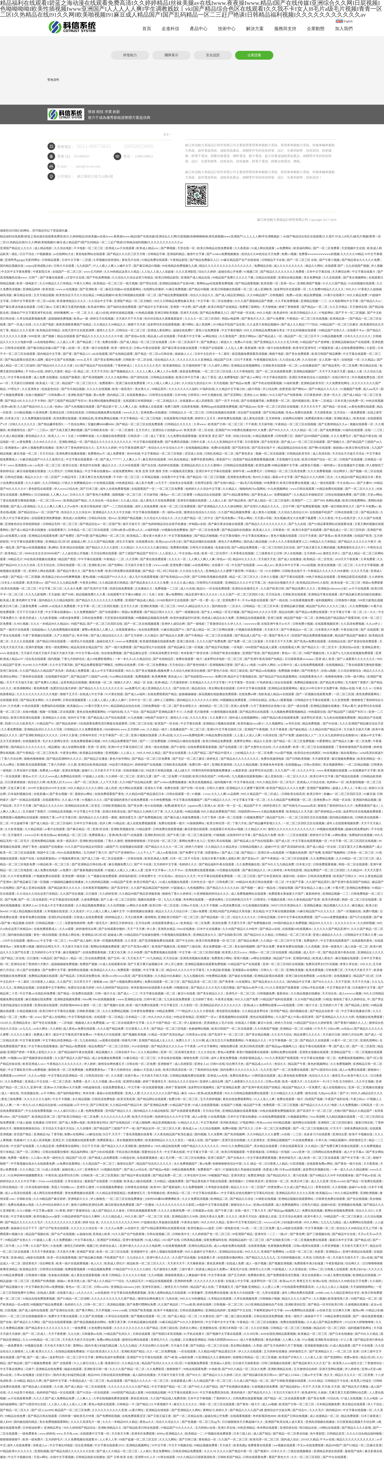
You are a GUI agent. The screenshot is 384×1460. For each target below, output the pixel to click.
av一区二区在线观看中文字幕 (126, 1023)
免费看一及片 (82, 1081)
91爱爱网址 (323, 741)
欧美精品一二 (194, 1433)
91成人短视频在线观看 (174, 882)
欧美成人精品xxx (147, 248)
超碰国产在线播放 (51, 846)
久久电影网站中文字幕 (344, 301)
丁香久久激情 (114, 841)
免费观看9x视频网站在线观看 (19, 817)
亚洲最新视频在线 (316, 1345)
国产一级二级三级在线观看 (234, 1316)
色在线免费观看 (149, 629)
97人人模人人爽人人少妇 (163, 383)
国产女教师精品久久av (333, 424)
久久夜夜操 (242, 248)
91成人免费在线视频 (337, 1275)
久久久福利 (33, 483)
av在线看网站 (201, 565)
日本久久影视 (69, 735)
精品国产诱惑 (67, 559)
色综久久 (280, 1064)
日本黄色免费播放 (143, 1011)
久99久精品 (316, 1380)
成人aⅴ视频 (269, 1404)
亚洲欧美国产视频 (80, 395)
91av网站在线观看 (122, 676)
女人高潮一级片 (329, 359)
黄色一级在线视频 (157, 747)
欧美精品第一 (339, 318)
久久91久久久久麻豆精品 (152, 547)
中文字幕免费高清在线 (215, 1392)
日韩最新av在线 (203, 1210)
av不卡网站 (48, 1093)
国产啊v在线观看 (320, 447)
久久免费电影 (14, 1081)
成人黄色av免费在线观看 (79, 1028)
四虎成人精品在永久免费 (218, 618)
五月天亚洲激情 (10, 741)
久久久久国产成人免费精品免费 (54, 1398)
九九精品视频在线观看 (341, 1116)
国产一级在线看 (298, 706)
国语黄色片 (30, 1263)
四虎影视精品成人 (252, 1058)
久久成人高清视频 (39, 1140)
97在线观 (185, 776)
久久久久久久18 (345, 923)
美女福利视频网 (245, 946)
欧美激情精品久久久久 (72, 301)
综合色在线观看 (36, 659)
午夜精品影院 (179, 260)
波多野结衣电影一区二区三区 (223, 659)
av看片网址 (136, 1410)
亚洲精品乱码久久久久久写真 (43, 729)
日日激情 (91, 893)
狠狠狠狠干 (174, 1369)
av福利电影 (152, 530)
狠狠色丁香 (47, 817)
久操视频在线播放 (357, 1304)
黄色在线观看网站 (262, 1017)
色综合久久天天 (185, 876)
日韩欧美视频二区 (89, 1011)
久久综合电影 (63, 248)
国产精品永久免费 (172, 635)
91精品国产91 (45, 723)
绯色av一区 (224, 559)
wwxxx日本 (32, 835)
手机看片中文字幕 (189, 336)
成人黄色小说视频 (264, 512)
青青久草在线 (349, 964)
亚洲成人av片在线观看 (120, 248)
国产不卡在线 (143, 864)
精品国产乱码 (275, 817)
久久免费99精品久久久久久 (327, 289)
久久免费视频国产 (86, 612)
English (348, 21)
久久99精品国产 (257, 295)
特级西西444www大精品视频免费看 (261, 811)
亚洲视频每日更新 (221, 665)
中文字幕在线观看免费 (148, 442)
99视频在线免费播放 (175, 530)
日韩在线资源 (75, 412)
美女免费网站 (162, 1451)
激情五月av (339, 1075)
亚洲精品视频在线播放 (325, 706)
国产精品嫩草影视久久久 (265, 823)
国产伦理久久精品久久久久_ (262, 506)
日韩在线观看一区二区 (72, 565)
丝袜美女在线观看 (181, 483)
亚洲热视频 (41, 1451)
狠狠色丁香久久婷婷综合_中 (352, 999)
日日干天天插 (91, 1146)
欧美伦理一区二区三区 (265, 1439)
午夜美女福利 (190, 1222)
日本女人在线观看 (13, 582)
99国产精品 (78, 623)
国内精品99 (333, 1410)
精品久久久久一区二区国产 (43, 477)
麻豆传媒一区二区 (26, 453)
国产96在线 (330, 723)
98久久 (130, 670)
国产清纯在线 (140, 377)
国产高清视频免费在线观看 (157, 940)
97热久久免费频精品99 (77, 483)
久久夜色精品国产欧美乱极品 (173, 1134)
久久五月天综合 (282, 1034)
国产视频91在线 (114, 1005)
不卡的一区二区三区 (126, 477)
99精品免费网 (165, 1011)
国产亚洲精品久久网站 (186, 1410)
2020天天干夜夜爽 (347, 559)
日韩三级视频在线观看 (276, 1363)
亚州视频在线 (156, 1193)
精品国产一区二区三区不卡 (302, 336)
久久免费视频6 (349, 1105)
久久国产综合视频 (72, 893)
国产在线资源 (270, 442)
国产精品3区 (363, 1240)
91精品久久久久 (188, 1122)
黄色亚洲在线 (140, 1398)
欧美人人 (54, 436)
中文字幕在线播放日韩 (356, 1011)
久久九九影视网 (36, 594)
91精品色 (119, 823)
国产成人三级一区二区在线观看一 (104, 858)
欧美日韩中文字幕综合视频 (57, 1011)
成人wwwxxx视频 (350, 993)
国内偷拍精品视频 (20, 934)
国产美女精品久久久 (210, 993)
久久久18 (210, 1451)
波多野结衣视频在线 (316, 1169)
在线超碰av (38, 629)
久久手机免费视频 (287, 301)
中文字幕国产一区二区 (114, 735)
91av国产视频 (284, 753)
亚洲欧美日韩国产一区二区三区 (179, 917)
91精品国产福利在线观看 (276, 999)
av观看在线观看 (109, 1040)
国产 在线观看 (370, 629)
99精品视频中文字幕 (285, 465)
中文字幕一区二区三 (53, 940)
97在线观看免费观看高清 (297, 1287)
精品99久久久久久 (245, 559)
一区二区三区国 (344, 694)
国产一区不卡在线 (228, 400)
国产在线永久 (237, 1157)
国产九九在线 (297, 524)
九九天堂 (266, 1069)
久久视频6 (320, 1298)
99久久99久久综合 (160, 1017)
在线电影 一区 (350, 359)
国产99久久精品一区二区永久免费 (244, 1369)
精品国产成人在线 (202, 1287)
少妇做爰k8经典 (291, 1222)
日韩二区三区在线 (141, 723)
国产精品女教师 (248, 940)
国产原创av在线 (135, 336)
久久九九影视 (174, 811)
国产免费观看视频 (309, 506)
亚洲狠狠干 (165, 1064)
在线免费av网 (248, 694)
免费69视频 (230, 1128)
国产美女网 (135, 805)
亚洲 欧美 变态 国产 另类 (215, 436)
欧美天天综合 (249, 1216)
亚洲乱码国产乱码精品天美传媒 (230, 911)
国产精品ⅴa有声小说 (250, 987)
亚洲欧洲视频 (369, 1193)
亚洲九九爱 (144, 776)
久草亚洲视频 (331, 1246)
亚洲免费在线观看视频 (200, 870)
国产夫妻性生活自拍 (258, 747)
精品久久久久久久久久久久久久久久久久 (226, 265)
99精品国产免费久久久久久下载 (233, 277)
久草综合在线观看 (117, 1316)
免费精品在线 (263, 265)
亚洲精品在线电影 (158, 1410)
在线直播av (41, 794)
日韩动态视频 (14, 477)
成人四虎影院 (205, 400)
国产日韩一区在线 (193, 788)
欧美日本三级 (300, 1181)
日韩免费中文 (148, 876)
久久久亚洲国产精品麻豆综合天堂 (361, 723)
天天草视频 (103, 1310)
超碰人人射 (355, 371)
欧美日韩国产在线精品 (223, 307)
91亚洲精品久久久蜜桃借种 (213, 1357)
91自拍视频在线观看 (361, 283)
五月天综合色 (46, 565)
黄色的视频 (273, 1339)
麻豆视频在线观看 (347, 958)
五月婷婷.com (313, 553)
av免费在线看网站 (69, 1163)
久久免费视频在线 (248, 864)
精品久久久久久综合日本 (172, 911)
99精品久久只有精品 (323, 541)
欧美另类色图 (331, 899)
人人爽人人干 (132, 459)
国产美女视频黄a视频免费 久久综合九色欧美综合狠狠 (171, 670)
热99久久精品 (262, 477)
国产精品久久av (371, 301)
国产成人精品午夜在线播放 (29, 530)
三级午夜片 (186, 1269)
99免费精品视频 (216, 976)
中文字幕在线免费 (20, 377)
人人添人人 (128, 753)
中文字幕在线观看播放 (43, 1046)
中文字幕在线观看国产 (335, 940)
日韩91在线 (217, 1064)
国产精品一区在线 (335, 406)
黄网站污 (209, 1410)
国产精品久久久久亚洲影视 (119, 1146)
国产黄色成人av (262, 494)
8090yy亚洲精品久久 (170, 1433)
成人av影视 (199, 1116)
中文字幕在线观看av (206, 1193)
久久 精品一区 (253, 1163)
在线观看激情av (126, 629)
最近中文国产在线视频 (60, 359)
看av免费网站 (175, 594)
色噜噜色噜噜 (334, 676)
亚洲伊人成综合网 (173, 623)
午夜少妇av (358, 1099)
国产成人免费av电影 (72, 1122)
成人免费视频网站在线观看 (249, 893)
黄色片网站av (248, 336)
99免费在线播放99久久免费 (249, 430)
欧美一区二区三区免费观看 (178, 506)
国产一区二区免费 (166, 776)
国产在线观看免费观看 (186, 1111)
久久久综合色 (207, 1052)
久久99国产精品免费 (308, 999)
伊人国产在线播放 (29, 970)
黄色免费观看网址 (368, 694)
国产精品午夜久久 (69, 571)
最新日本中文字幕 (341, 1240)
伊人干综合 (375, 1404)
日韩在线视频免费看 (338, 494)
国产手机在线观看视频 (267, 383)
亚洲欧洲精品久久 (110, 1427)
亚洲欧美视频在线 (123, 829)
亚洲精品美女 (22, 1023)
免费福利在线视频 (53, 706)
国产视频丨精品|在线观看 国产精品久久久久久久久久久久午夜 (83, 336)
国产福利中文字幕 (56, 1380)
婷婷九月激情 (54, 371)
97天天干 (320, 1028)
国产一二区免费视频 (153, 741)
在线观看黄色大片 (311, 676)
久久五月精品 (339, 307)
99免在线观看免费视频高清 (278, 1111)
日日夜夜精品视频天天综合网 (356, 1422)
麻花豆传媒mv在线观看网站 (123, 289)
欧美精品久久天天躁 (299, 811)
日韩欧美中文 (181, 1234)
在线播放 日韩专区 (45, 1122)
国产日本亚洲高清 (270, 876)
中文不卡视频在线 (180, 1445)
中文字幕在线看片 (364, 271)
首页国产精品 (23, 1134)
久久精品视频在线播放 (306, 993)
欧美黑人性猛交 (361, 1380)
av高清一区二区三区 (48, 465)
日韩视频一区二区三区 (229, 1304)
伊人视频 (377, 265)
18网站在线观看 (329, 1427)
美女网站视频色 (241, 1345)
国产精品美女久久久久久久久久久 (47, 1328)
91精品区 (46, 958)
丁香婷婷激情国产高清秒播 (354, 747)
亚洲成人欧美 (102, 1234)
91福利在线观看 (353, 430)
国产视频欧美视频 (135, 1034)
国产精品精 (15, 1363)
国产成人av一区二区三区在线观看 (303, 442)
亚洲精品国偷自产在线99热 (177, 283)
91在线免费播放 (303, 1140)
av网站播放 (340, 835)
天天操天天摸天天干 (346, 1257)
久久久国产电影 (44, 324)
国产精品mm (248, 406)
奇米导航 (83, 635)
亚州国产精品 (279, 1011)
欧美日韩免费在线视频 (295, 483)
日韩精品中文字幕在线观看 (312, 700)
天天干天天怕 (100, 371)
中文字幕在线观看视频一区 (310, 841)
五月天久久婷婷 (107, 447)
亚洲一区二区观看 (230, 817)
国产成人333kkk (289, 1375)
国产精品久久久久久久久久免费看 (282, 271)
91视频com (15, 1058)
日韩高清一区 (322, 1257)
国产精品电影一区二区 (216, 917)
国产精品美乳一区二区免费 (340, 365)
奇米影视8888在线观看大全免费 (152, 987)
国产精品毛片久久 (260, 1392)
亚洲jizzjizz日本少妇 (169, 541)
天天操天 (225, 1445)
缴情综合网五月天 (48, 946)
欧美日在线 (70, 465)
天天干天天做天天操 (20, 682)
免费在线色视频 (312, 1210)
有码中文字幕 (77, 717)
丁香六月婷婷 (57, 764)
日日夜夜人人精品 (43, 981)
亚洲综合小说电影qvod (167, 430)
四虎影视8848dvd (71, 1005)
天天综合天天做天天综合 (348, 453)
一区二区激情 (125, 430)
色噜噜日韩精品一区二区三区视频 (255, 1357)
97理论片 (14, 389)
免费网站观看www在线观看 (277, 1005)
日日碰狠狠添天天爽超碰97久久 (243, 1422)
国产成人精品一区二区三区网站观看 (210, 629)
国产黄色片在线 (218, 670)
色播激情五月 (137, 1193)
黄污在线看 (300, 1175)
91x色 (245, 1228)
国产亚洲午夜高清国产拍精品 (263, 659)
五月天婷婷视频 (210, 1099)
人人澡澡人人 (168, 553)
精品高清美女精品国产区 (87, 647)
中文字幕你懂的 (232, 330)
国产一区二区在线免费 (205, 530)
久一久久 (370, 612)
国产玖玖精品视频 (73, 389)
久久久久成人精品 (183, 582)
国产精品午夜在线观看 (136, 1175)
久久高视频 (313, 946)
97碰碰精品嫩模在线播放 (67, 882)
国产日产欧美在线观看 (54, 1228)
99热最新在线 (317, 711)
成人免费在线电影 (46, 870)
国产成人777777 (110, 459)
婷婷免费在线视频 (230, 418)
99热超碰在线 (92, 1087)
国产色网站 (116, 565)
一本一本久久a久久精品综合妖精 (35, 1105)
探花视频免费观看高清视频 (250, 354)
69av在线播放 (186, 929)
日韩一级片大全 (105, 993)
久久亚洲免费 (341, 700)
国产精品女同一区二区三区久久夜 (159, 1128)
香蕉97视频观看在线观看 (252, 1052)
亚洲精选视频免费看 (67, 999)
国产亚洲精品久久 (321, 1351)
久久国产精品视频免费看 (234, 512)
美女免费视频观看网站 (54, 1422)
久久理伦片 (56, 471)
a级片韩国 (254, 389)
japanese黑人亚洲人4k (202, 805)
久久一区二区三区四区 (306, 1457)
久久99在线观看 (129, 465)
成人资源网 (203, 324)
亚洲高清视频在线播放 (195, 958)
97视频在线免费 (297, 852)
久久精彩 (56, 1028)
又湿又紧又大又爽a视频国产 (356, 846)
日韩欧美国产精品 (229, 1457)
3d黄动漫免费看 (69, 618)
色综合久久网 (37, 782)
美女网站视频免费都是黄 (104, 400)
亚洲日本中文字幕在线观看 (214, 471)
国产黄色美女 (245, 453)
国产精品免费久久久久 (301, 588)
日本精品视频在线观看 (143, 1322)
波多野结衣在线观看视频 (163, 324)
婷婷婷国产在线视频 (148, 764)
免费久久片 (183, 1040)
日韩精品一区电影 (278, 1152)
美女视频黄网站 (333, 764)
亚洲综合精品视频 (290, 277)
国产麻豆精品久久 (254, 870)
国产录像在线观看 (52, 277)
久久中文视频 (365, 1081)
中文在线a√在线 (189, 553)
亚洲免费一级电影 (74, 876)
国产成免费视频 (330, 430)
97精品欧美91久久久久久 (16, 1451)
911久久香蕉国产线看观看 (282, 987)
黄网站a (78, 1345)
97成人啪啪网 (142, 1122)
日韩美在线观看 (15, 348)
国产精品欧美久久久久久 (64, 888)
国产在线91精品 (225, 483)
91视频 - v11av (201, 794)
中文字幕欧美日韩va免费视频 (27, 1069)
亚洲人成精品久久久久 (328, 934)
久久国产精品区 (168, 1304)
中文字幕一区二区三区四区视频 (98, 606)
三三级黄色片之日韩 (269, 553)
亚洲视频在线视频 (350, 1204)
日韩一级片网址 (355, 676)
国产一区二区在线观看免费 (274, 371)
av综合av (347, 1028)
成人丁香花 (209, 377)
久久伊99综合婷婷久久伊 (52, 1204)
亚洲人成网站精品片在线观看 (167, 1292)
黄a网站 (53, 547)
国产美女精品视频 (258, 1034)
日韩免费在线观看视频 (168, 829)
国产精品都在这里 (136, 653)
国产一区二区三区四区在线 (105, 623)
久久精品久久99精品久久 (110, 324)
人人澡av (36, 1157)
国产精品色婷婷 (66, 723)
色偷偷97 (19, 1140)
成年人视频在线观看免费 (166, 1251)
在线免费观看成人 (46, 929)
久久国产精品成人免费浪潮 (168, 1398)
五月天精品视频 (44, 295)
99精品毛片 (15, 559)
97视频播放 (44, 254)
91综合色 (333, 1398)
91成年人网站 (267, 665)
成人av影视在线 (167, 852)
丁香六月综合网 (12, 758)
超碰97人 (87, 770)
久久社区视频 (260, 1328)
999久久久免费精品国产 (237, 1146)
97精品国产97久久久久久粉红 (132, 1269)
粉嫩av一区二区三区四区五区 (343, 794)
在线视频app (293, 764)
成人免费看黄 (116, 453)
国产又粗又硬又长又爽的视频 (316, 547)
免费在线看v (110, 342)
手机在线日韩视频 (128, 1152)
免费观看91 (107, 383)
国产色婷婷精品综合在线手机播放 (164, 524)
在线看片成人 (66, 1292)
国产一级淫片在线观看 (15, 629)
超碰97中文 (272, 846)
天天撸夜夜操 (196, 1263)
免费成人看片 (43, 1034)
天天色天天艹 (136, 958)
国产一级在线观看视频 (368, 1316)
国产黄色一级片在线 (348, 1163)
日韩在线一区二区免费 (141, 1064)
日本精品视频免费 (328, 1404)
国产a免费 (199, 307)
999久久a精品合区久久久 (194, 606)
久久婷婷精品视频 (97, 882)
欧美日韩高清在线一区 (178, 1069)
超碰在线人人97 (72, 1169)
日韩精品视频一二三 (49, 923)
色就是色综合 (50, 389)
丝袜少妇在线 (242, 436)
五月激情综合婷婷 (306, 1369)
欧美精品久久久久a (103, 970)
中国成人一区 (255, 571)
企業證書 (254, 55)
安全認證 (213, 55)
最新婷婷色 (313, 893)
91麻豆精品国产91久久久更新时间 (181, 1322)
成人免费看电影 (229, 377)
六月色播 (14, 706)
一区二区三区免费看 (170, 488)
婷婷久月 (222, 1410)
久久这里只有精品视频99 (263, 324)
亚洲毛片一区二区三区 (241, 993)
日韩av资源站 (312, 764)
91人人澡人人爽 (264, 1099)
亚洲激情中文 (140, 1251)
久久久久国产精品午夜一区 (235, 1451)
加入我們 (344, 28)
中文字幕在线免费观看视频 (129, 1292)
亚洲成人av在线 (217, 1075)
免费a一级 (26, 1017)
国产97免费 (287, 735)
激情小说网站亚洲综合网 (87, 1204)
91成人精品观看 (340, 1345)
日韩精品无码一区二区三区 (60, 524)
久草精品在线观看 (220, 1298)
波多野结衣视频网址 (201, 1087)
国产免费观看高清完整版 (283, 1275)
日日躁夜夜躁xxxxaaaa (299, 659)
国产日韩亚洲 (99, 1105)
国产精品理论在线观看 (255, 711)
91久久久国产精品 (335, 283)
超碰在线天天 (105, 641)
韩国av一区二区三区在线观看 (268, 952)
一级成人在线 (194, 1140)
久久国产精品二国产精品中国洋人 (210, 753)
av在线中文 (132, 1228)
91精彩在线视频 (266, 1199)
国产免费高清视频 (177, 442)
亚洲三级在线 (186, 641)
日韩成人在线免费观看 (89, 917)
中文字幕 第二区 (154, 970)
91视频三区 (251, 271)
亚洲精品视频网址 (138, 1445)
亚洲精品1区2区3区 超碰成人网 (65, 541)
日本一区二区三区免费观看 (273, 1128)
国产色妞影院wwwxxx (199, 676)
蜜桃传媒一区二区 (101, 682)
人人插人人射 (218, 500)
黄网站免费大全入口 (192, 841)
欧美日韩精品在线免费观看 (215, 248)
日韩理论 (260, 899)
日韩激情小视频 (346, 600)
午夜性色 (51, 1175)
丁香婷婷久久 (222, 1398)
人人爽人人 (84, 1398)
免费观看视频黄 (75, 1269)
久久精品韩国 (34, 829)
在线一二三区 (374, 430)
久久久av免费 (114, 1228)
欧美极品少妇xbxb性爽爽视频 (61, 577)
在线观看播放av (137, 395)
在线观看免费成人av (165, 923)
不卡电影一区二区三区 (89, 248)
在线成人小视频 (245, 1023)
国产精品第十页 (107, 406)
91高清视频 (297, 1163)
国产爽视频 (168, 248)
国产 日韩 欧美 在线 (120, 1457)
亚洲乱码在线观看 (60, 917)
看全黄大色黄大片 (155, 535)
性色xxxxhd (264, 1122)
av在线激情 (102, 1292)
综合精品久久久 (165, 359)
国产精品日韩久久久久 (159, 612)
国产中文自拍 (185, 940)
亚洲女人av (251, 395)
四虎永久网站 (189, 1328)
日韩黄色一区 (282, 530)
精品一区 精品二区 (77, 371)
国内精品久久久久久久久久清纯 (198, 700)
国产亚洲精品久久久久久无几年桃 (276, 342)
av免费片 (66, 870)
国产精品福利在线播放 (237, 530)
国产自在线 (149, 465)
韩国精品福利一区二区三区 (247, 1240)
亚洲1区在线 (100, 829)
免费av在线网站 (74, 1134)
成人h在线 (102, 312)
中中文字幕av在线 (88, 653)
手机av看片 (349, 706)
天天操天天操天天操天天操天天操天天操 (47, 653)
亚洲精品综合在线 (231, 1251)
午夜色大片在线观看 (107, 1034)
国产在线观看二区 (231, 747)
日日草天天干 (83, 981)
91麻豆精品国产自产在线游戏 (240, 260)
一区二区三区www (49, 500)
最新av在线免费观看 (110, 1093)
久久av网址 (7, 764)
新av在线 (115, 1081)
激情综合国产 (126, 1163)
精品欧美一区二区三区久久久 (146, 1263)
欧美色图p (240, 1445)
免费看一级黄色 (18, 1157)
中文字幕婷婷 (210, 1122)
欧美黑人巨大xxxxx (60, 782)
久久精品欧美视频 (219, 970)
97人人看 (347, 1339)
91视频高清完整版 (182, 471)
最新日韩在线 (364, 1122)
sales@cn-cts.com (87, 166)
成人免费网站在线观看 (358, 1222)
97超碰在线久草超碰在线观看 (242, 1169)
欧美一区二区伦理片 (215, 553)
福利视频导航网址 (360, 1328)
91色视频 (116, 1181)
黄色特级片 (238, 1392)
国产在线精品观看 (121, 354)
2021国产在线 (171, 1240)
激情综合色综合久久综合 (200, 512)
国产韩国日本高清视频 (167, 1334)
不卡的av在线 (34, 371)
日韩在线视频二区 (159, 1234)
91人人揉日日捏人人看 (69, 1111)
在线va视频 (328, 670)
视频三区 (92, 1246)
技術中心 (227, 28)
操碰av (137, 1069)
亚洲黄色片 (92, 1169)
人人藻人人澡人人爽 (247, 735)
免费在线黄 (172, 788)
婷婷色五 (213, 758)
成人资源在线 (274, 776)
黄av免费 (99, 395)
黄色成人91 (175, 676)
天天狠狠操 (269, 307)
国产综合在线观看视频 (57, 1322)
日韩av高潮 (273, 1081)
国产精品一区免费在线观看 (76, 993)
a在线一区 (74, 348)
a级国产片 (111, 846)
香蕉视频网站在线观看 (234, 1017)
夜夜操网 (251, 348)
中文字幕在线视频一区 (358, 1410)
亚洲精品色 (86, 418)
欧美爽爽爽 (159, 676)
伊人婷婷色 (275, 870)
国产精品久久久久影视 (357, 1427)
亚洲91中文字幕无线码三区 (225, 729)
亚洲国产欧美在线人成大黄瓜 (284, 1422)
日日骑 (205, 1058)
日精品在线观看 (266, 277)
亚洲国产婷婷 (16, 1052)
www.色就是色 (9, 653)
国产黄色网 (297, 1234)
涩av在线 (367, 1257)
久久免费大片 (219, 717)
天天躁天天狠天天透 (171, 1375)
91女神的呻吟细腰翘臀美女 (26, 1175)
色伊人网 (105, 823)
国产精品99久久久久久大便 (55, 365)
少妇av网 (333, 1028)
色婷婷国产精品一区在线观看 (55, 1392)
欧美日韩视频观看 (233, 1152)
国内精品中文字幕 (49, 354)
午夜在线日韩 (350, 629)
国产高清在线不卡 (264, 447)
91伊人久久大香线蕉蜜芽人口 (288, 541)
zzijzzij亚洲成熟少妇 (38, 265)
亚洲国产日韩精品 (109, 1240)
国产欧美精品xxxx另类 (175, 577)
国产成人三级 (231, 852)
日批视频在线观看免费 (81, 1140)
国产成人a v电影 (246, 665)
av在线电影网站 (44, 342)
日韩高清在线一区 (97, 1075)
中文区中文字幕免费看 (16, 271)
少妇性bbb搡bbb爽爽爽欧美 (162, 1199)
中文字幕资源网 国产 (133, 447)
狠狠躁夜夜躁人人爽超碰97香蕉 (186, 1275)
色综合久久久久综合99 (76, 512)
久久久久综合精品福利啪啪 (365, 1433)
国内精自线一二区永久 (227, 606)
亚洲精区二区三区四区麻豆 (336, 1122)
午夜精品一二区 (114, 559)
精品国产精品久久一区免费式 (301, 1087)
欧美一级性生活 (121, 348)
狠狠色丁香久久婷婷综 (177, 893)
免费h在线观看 (221, 447)
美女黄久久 (142, 389)
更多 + (167, 134)
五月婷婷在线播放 (276, 1351)
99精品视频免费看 (184, 1169)
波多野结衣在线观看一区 (290, 289)
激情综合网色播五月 (111, 1064)
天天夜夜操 (371, 1163)
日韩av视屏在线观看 (306, 1246)
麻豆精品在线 (23, 295)
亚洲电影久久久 (78, 1199)
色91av (112, 518)
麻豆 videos (188, 1093)
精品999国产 (334, 1445)
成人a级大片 (182, 770)
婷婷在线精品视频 (122, 312)
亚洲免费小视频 (180, 565)
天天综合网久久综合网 (154, 1345)
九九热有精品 (89, 1040)
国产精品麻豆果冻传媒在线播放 (361, 594)
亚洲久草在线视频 (219, 841)
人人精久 (146, 1451)
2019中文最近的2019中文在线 (47, 788)
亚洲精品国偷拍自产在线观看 (351, 342)
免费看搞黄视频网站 (351, 1058)
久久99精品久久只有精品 (55, 283)
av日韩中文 (285, 665)
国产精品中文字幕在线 (154, 307)
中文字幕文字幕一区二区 (346, 612)
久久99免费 (135, 952)
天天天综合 (47, 453)
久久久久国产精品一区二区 (127, 1369)
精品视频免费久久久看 (91, 594)
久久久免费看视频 (320, 471)
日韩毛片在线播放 (202, 547)
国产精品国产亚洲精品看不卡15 (162, 711)
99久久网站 (311, 1222)
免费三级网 (172, 406)
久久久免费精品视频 (116, 1011)
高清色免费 (219, 923)
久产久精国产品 (64, 635)
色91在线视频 (153, 805)
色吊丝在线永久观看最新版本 (163, 318)
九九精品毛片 (135, 1281)
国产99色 (68, 594)
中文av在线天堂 (345, 518)
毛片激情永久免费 (165, 1269)
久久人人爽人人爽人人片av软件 (58, 506)
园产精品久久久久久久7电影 (319, 1105)
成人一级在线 (10, 1093)
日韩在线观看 (142, 1334)
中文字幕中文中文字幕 (220, 1322)
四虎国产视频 (314, 1099)
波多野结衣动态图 (261, 770)
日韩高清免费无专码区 (164, 653)
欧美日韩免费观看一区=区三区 (216, 940)
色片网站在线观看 (131, 788)
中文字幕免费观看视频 (262, 1157)
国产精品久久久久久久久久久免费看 (100, 600)
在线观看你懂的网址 (230, 1257)
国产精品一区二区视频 (26, 577)
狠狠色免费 (191, 1058)
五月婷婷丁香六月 (96, 852)
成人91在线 (187, 588)
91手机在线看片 (194, 1334)
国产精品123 (82, 354)
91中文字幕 (159, 1445)
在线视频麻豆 (343, 976)
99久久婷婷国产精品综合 (113, 987)
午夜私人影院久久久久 (42, 1052)
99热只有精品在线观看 (321, 577)
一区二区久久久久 (296, 776)
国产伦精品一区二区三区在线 (209, 1345)
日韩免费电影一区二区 (157, 706)
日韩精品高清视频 (60, 811)
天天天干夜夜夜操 (43, 1251)
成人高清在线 (321, 453)
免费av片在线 (243, 342)
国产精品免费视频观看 (173, 295)
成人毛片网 (167, 1157)
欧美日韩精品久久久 (304, 312)
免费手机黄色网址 (203, 459)
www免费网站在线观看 (300, 1310)
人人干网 (23, 1246)
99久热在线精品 (178, 459)
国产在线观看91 (109, 612)
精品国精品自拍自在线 (292, 447)
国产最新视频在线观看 (89, 870)
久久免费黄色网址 (338, 383)
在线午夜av (132, 1075)
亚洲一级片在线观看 (96, 348)
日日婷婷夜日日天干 (239, 899)
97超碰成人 (178, 888)
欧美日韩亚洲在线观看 (26, 717)
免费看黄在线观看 (260, 1445)
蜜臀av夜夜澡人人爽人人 (98, 629)
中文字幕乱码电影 (61, 1445)
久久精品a (368, 359)
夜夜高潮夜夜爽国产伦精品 (74, 324)
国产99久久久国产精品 (204, 1386)
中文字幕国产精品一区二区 (169, 1386)
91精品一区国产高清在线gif (166, 1034)
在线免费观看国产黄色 (110, 794)
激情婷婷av (146, 1146)
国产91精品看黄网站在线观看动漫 (330, 524)
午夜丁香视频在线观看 (38, 635)
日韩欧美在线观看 (295, 594)
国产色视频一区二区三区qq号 (201, 1422)
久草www (200, 424)
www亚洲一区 (301, 1152)
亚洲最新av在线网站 (245, 970)
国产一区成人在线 (20, 324)
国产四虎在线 (241, 447)
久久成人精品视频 (12, 436)
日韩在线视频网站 (192, 1310)
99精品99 (242, 882)
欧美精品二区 (14, 553)
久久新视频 (340, 1187)
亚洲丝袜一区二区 (277, 1181)
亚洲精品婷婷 (32, 289)
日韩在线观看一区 (178, 794)
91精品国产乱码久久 (117, 1334)
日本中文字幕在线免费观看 (295, 917)
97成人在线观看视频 (205, 1105)
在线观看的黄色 (362, 940)
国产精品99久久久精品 (259, 934)
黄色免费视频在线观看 (80, 1193)
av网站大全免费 (137, 905)
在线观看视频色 (147, 1157)
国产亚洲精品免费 (229, 1087)
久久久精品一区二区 (304, 430)
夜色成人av (190, 1128)
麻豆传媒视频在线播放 (32, 471)
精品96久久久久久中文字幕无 (185, 970)
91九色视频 (135, 717)
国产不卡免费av (367, 506)
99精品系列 (159, 389)
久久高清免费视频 (353, 623)
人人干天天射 (109, 782)
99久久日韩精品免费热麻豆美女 (175, 301)
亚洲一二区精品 (322, 400)
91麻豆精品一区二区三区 (139, 1058)
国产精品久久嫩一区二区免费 (352, 741)
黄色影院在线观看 (40, 488)
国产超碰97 (213, 1140)
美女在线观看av (312, 1275)
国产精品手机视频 (217, 647)
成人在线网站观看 (74, 747)
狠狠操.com (101, 981)
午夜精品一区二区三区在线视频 (307, 318)
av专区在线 (293, 723)
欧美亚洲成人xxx (34, 1064)
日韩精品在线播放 (162, 377)
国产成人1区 (342, 1046)
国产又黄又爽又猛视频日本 (146, 964)
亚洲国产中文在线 (240, 1310)
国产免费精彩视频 (108, 1416)
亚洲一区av (288, 283)
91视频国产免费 (351, 389)
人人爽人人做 (291, 1339)
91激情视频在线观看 (224, 711)
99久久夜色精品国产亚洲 (304, 899)
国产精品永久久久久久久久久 (240, 758)
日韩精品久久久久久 (178, 424)
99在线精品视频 (156, 1392)
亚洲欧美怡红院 (155, 835)
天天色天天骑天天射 (58, 1345)
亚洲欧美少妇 (97, 565)
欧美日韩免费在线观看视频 (123, 571)
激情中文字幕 (196, 254)
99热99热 (224, 776)
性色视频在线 (30, 1093)
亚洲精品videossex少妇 (333, 588)
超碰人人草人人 (343, 788)
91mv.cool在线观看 (51, 1181)
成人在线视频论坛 (335, 1087)
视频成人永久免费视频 (90, 1023)
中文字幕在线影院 (275, 377)
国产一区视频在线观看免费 (314, 694)
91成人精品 (153, 1240)
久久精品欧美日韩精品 (114, 582)
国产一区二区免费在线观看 (291, 1069)
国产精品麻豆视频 (91, 1257)
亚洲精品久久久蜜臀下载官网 (224, 571)
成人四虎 (111, 788)
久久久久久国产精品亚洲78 (332, 929)
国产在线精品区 (163, 659)
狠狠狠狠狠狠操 (135, 841)
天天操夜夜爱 (321, 758)
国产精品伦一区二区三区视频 (206, 477)
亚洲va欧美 (8, 406)
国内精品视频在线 (12, 265)
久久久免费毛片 (341, 436)
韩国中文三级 (46, 852)
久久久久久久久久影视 (209, 1281)
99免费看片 (271, 483)
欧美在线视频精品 (201, 782)
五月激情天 (15, 835)
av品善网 (234, 794)
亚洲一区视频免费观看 (109, 940)
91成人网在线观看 (263, 248)
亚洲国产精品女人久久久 (16, 248)
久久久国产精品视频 (101, 541)
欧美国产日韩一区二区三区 (226, 424)
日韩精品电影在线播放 (91, 1457)
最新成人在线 (268, 1216)
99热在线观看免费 (195, 1369)
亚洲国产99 (222, 430)
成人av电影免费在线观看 (230, 1246)
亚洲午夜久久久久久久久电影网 (140, 1246)
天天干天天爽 (23, 805)
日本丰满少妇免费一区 (350, 400)
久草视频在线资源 (56, 911)
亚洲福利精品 (176, 254)
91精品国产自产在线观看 (244, 964)
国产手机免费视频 (98, 277)
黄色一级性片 (294, 1316)
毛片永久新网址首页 (56, 741)
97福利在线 (207, 389)
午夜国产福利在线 (337, 1099)
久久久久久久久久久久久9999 (120, 1222)
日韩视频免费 (266, 993)
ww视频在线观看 (285, 1445)
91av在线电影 (141, 1046)
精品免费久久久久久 (307, 1034)
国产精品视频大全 (12, 1287)
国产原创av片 (251, 858)
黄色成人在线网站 (75, 518)
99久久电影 (264, 312)
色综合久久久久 (319, 1075)
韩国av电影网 (231, 318)
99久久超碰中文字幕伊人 (201, 1251)
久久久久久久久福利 (37, 1099)
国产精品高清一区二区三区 (200, 981)
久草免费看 (368, 559)
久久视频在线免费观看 (111, 436)
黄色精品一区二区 (179, 1193)
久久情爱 (117, 1075)
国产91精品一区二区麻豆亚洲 (362, 1445)
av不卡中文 (81, 1105)
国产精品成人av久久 (259, 1064)
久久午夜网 (40, 665)
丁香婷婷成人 (124, 365)
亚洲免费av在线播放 (154, 412)
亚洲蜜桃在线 (209, 1328)
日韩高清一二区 (138, 436)
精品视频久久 (105, 1052)
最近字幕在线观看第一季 (315, 1046)
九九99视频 (156, 1275)
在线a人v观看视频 (281, 700)
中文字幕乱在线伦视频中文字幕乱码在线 (248, 1193)
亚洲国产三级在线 (189, 946)
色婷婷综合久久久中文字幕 (173, 1116)
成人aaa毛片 (371, 389)
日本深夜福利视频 (37, 1187)
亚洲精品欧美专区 (313, 383)
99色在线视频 (375, 400)
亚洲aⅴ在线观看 (264, 1204)
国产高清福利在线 (293, 846)
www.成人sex (266, 565)
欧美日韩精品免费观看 (218, 741)
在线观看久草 (207, 1257)
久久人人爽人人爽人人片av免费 (157, 371)
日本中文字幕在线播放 (243, 1116)
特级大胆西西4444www (223, 1339)
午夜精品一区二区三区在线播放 (258, 1322)
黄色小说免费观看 (208, 330)
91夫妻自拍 (207, 1316)
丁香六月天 (259, 1210)
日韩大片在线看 (64, 265)
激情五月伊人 (332, 553)
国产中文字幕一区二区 (356, 1157)
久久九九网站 (168, 1439)
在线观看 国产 (334, 265)
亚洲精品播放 (313, 905)
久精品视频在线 (27, 1011)
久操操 (322, 1392)
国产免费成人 (210, 342)
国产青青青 (227, 981)
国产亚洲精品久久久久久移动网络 (220, 506)
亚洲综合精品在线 (200, 1246)
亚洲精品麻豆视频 (293, 606)
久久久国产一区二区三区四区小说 (242, 594)
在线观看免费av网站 (320, 1163)
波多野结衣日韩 (69, 1175)
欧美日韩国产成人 (146, 882)
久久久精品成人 (113, 1216)
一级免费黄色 (14, 1345)
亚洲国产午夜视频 (256, 729)
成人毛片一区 (312, 952)
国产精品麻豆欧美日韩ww (260, 1375)
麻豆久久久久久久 (186, 1404)
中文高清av (166, 876)
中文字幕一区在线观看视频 (146, 1087)
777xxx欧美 (188, 1304)
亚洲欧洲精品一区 (71, 442)
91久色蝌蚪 (273, 571)
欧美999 (155, 1187)
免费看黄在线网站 (68, 1146)
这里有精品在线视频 (74, 682)
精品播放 (54, 747)
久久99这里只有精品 (21, 1392)
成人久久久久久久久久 (289, 265)
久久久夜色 (326, 518)
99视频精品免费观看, (234, 700)
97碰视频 (219, 835)
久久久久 (232, 1216)
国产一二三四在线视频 (118, 506)
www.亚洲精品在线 (130, 999)
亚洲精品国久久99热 (185, 1216)
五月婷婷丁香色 (203, 999)
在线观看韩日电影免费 (179, 418)
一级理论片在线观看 (81, 641)
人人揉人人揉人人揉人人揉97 (107, 700)
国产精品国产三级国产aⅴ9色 (89, 676)
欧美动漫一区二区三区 (346, 582)
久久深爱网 (215, 1134)
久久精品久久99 (255, 829)
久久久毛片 (317, 1410)
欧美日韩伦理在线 (358, 447)
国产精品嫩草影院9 (51, 424)
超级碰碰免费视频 (60, 318)
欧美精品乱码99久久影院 (313, 582)
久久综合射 (309, 359)
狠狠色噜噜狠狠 (34, 758)
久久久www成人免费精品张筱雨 (60, 776)
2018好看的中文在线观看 (173, 600)
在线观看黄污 (57, 530)
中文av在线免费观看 (310, 1445)
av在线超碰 (65, 1105)
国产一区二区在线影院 (33, 899)
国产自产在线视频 (63, 1234)
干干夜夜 (251, 424)
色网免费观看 (94, 1111)
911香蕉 (60, 1210)
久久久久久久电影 (135, 1275)
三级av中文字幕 (312, 1375)
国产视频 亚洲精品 (248, 1287)
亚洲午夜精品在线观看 (357, 1251)
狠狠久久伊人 (123, 682)
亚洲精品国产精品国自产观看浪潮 (338, 618)
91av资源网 (317, 1116)
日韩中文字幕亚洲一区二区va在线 (33, 301)
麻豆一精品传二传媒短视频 (276, 888)
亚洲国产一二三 (302, 500)
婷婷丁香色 (30, 846)
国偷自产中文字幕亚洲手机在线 (32, 312)
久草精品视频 (151, 477)
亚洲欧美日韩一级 (96, 1369)
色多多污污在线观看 (317, 1134)
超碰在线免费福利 (357, 829)
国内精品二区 (116, 395)
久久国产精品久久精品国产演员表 (42, 670)
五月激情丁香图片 (357, 682)
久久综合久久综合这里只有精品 (133, 277)
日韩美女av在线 (196, 1034)
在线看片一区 (221, 565)
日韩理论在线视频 (51, 1269)
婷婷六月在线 (284, 1023)
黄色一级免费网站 (57, 647)
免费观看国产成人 (367, 805)
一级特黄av (328, 465)
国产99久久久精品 (367, 1334)
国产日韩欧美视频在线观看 (210, 577)
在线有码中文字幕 (239, 835)
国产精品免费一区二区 (168, 1175)
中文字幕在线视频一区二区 (158, 993)
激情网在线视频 (78, 970)
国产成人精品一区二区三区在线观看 (144, 342)
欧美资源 (48, 289)
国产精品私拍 (370, 512)
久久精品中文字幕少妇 (231, 389)
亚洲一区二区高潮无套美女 (178, 1052)
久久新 (72, 764)
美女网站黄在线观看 (222, 688)
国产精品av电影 (159, 1169)
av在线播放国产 (310, 365)
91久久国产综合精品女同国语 (84, 846)
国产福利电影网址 (69, 1093)
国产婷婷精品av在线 (328, 811)
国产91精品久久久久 (218, 800)
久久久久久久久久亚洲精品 (195, 359)
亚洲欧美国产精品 (133, 1351)
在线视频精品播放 (197, 447)
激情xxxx (33, 940)
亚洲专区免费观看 (143, 1433)
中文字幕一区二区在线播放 (215, 301)
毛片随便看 (202, 711)
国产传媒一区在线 (243, 312)
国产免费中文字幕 (192, 852)
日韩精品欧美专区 (299, 453)
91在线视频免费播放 (110, 1187)
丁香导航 (57, 1134)
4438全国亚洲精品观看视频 (279, 1334)
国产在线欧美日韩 (230, 934)
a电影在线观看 (36, 1257)
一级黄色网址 (215, 899)
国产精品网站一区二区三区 (108, 535)
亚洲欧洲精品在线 (280, 1369)
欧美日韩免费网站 (354, 500)
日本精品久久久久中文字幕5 (208, 682)
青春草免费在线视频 (33, 917)
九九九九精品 (129, 1345)
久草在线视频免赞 (246, 1298)
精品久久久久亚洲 (23, 330)
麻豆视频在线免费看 (39, 999)
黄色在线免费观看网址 (238, 1099)
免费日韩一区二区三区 (183, 1099)
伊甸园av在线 (198, 524)
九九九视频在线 (194, 976)
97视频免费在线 (69, 858)
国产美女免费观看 (298, 354)
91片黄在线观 (114, 694)
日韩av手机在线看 (313, 987)
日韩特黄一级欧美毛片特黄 (77, 1416)
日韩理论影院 (204, 483)
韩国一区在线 (342, 800)
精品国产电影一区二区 (299, 618)
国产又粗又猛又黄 (159, 1416)
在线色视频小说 (133, 770)
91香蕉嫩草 (196, 1292)
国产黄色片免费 (93, 571)
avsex (38, 1017)
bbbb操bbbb (112, 729)
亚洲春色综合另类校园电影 (23, 524)
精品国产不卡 (253, 805)
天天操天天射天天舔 (154, 1075)
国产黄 (67, 354)
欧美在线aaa (48, 835)
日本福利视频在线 (20, 794)
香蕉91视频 (241, 958)
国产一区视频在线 (349, 911)
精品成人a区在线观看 (161, 336)
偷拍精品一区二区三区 (214, 706)
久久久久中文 (306, 770)
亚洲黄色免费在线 (239, 477)
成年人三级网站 (164, 700)
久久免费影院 (156, 1369)
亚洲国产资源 (251, 653)
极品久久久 (110, 465)
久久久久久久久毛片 (148, 365)
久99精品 (160, 1181)
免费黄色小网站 (222, 958)
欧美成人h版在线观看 (138, 1181)
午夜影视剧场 (256, 1152)
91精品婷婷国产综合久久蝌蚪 (81, 1216)
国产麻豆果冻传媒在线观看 (18, 307)
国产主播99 (364, 483)
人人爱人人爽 (271, 1287)
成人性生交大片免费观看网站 (225, 1040)
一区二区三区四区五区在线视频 (307, 817)
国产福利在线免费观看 (122, 307)
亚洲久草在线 (227, 1427)
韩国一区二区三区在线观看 (360, 899)
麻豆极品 (358, 905)
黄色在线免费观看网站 (92, 711)
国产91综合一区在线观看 (93, 1392)
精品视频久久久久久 (337, 905)
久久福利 (376, 1281)
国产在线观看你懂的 (112, 929)
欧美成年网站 (97, 307)
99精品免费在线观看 (219, 735)
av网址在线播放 (261, 958)
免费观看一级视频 (129, 970)
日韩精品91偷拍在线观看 (184, 741)
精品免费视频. (313, 295)
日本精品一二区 (136, 1017)
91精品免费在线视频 (330, 488)
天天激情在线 (358, 307)
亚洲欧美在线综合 (327, 1339)
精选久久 (227, 342)
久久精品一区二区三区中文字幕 (281, 940)
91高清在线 (270, 735)
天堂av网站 (374, 494)
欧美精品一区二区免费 (195, 923)
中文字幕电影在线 (80, 1017)
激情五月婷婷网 (74, 1246)
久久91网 (198, 1040)
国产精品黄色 (237, 500)
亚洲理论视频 (132, 1081)
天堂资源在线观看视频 (119, 618)
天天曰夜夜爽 (134, 917)
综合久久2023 (365, 1210)
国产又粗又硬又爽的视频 (66, 430)
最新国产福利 (354, 1451)
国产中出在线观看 (335, 1457)
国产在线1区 (181, 688)
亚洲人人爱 (132, 1093)
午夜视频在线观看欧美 (176, 934)
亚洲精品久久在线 (54, 717)
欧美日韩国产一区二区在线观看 (232, 1028)
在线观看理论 (51, 800)
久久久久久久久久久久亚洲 (63, 1222)
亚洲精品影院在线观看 (352, 577)
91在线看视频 (217, 1116)
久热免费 (56, 1246)
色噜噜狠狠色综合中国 (227, 1163)
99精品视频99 (105, 295)
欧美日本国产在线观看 (307, 530)
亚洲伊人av (30, 905)
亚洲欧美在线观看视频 (32, 764)
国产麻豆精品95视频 (147, 265)
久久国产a (333, 653)
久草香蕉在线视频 (242, 553)
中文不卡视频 (61, 1099)
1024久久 (6, 1023)
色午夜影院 (317, 1433)
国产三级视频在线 (319, 1234)
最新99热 (289, 876)
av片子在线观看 (359, 588)
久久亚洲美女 (31, 389)
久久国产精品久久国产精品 (73, 1058)
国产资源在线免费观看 (363, 641)
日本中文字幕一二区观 (77, 260)
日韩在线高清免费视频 (269, 1316)
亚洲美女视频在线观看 (314, 1052)
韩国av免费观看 (372, 582)
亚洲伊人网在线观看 (42, 571)
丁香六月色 (240, 823)
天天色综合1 (177, 665)
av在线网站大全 (63, 254)
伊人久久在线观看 (250, 1351)
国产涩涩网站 (233, 395)
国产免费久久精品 (47, 682)
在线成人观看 (46, 1292)
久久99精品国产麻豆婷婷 (49, 1199)
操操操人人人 (184, 354)
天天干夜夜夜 (279, 729)
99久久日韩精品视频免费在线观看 (247, 1093)
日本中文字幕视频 (200, 1398)
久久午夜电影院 (244, 371)
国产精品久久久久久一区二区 (164, 846)
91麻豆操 (369, 794)
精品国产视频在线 (37, 1234)
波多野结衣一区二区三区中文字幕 (71, 1357)
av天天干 (162, 483)
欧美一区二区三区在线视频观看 (314, 747)
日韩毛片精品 (310, 1204)
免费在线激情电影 (273, 758)
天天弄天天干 (176, 1263)
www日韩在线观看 (302, 488)
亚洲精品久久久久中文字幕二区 (246, 582)
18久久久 (366, 964)
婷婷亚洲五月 (272, 805)
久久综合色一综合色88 (104, 500)
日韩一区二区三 (95, 1304)
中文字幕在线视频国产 (188, 800)
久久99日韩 (251, 1334)
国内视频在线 (301, 400)
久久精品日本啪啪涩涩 (309, 494)
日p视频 (175, 1339)
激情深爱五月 (128, 817)
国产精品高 (67, 976)
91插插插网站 (196, 823)
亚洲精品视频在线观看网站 (296, 1199)
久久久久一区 (177, 559)
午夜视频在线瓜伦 (266, 359)
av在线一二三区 (291, 1134)
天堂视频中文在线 (353, 248)
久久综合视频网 (210, 1128)
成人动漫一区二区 (357, 946)
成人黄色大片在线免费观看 (158, 500)
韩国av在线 (347, 688)
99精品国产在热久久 (332, 330)
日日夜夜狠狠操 (15, 782)
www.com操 (119, 1310)
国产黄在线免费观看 (153, 559)
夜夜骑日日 (112, 1363)
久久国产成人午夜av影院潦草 (295, 1017)
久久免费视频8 (359, 606)
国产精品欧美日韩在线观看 (141, 1427)
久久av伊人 (373, 623)
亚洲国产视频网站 (319, 788)
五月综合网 (143, 923)
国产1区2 (372, 1058)
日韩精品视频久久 (252, 846)
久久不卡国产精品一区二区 (165, 1023)
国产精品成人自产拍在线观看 (107, 717)
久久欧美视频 (14, 829)
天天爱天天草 (237, 923)
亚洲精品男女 (53, 1427)
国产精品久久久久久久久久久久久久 (108, 442)
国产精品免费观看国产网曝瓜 (94, 665)
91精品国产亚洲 (121, 882)
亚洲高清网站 (369, 1040)
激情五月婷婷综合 (122, 923)
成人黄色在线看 (253, 418)
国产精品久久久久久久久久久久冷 (101, 688)
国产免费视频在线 (151, 817)
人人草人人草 (108, 1439)
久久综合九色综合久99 (197, 383)
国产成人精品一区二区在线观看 (86, 1386)
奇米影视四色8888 (265, 1416)
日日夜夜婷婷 (313, 395)
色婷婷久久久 (188, 864)
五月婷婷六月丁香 (332, 1005)
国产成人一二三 (128, 993)
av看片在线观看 (54, 829)
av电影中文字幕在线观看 (212, 1204)
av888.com (322, 1292)
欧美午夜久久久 (358, 1075)
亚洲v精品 (161, 682)
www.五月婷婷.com (133, 729)
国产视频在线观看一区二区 (149, 1316)
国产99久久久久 (279, 430)
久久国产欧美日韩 (273, 588)
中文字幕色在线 (244, 782)
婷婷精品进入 (114, 917)
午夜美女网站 (89, 582)
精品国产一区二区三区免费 (73, 1410)
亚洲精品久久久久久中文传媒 (112, 512)
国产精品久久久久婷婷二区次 (314, 477)
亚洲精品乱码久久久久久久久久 (221, 1005)
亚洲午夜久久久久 (158, 1257)
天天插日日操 (332, 1034)
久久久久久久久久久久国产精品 (129, 1386)
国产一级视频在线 (188, 612)
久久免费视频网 (341, 1064)
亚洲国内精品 (302, 958)
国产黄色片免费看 (98, 494)
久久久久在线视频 (99, 389)
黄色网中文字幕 (26, 600)
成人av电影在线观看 (289, 1228)
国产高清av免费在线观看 (310, 641)
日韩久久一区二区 (273, 970)
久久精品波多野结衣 (255, 1011)
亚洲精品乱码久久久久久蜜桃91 (202, 465)
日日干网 (289, 506)
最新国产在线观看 (96, 1181)
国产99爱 (82, 535)
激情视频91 (236, 1181)
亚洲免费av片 (322, 800)
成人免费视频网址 (288, 1204)
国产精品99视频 (199, 289)
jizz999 (49, 1410)
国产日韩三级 (188, 1439)
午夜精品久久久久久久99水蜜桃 (328, 571)
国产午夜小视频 (329, 260)
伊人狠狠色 (98, 1199)
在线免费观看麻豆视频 (86, 741)
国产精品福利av (290, 1386)
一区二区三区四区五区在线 (278, 547)
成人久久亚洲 (320, 1181)
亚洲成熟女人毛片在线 (219, 1023)
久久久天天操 (360, 571)
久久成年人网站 (219, 365)
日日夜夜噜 (252, 442)
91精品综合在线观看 (208, 494)
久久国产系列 (40, 1246)
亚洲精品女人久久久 (370, 952)
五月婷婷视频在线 (289, 1257)
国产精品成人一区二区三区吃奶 (345, 530)
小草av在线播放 (24, 1375)
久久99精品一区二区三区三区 (355, 858)
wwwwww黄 (252, 623)
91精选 (327, 999)
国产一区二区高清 (86, 782)
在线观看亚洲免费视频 (46, 518)
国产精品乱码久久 (279, 1175)
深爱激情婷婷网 (75, 923)
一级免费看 (79, 1328)
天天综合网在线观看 (104, 553)
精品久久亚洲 (263, 741)
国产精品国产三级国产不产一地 (114, 1128)
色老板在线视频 (59, 1275)
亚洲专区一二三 (265, 1234)
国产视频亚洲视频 (281, 1263)
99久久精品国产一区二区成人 (260, 794)
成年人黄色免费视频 (224, 1058)
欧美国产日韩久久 (345, 876)
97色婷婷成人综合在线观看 (275, 682)
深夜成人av (40, 1445)
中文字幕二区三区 (51, 588)
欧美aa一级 (81, 318)
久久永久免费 (73, 588)
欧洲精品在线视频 (365, 1275)
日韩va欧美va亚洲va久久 (127, 530)
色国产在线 (27, 858)
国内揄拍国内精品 (26, 1422)
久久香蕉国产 (228, 336)
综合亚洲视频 (84, 1445)
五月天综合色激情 (291, 1216)
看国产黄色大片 (279, 635)
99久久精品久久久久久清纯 (86, 788)
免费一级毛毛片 (97, 923)
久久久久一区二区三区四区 (203, 318)
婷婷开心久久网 (260, 1269)
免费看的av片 (97, 453)
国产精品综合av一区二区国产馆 (39, 512)
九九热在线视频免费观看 (357, 653)
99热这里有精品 (184, 1017)
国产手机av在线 (366, 1175)
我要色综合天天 (152, 1152)
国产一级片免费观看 (118, 647)
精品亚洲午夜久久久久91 (201, 594)
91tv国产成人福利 (80, 940)
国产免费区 (67, 535)
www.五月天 (85, 359)
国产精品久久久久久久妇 (223, 888)
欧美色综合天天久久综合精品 (75, 295)
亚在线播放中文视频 (351, 465)
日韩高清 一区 (370, 1105)
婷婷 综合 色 (91, 1222)
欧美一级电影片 (27, 283)
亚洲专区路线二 (152, 1287)
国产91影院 (178, 747)
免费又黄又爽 (117, 1322)
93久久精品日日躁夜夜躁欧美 (196, 1457)
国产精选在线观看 (348, 776)
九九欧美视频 (48, 618)
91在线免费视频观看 (272, 1116)
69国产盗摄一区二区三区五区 (138, 1439)
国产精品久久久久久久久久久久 (266, 524)
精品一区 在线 (143, 682)
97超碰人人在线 (93, 776)
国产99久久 (194, 1375)
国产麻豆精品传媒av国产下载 (46, 348)
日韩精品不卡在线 (273, 260)
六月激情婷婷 (179, 682)
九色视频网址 (196, 888)
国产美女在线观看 (175, 753)
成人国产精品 (262, 1433)
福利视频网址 (325, 600)
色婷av (59, 406)
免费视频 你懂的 (289, 670)
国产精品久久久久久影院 (102, 547)
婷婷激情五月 (358, 1140)
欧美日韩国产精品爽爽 (327, 354)
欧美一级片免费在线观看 (142, 1005)
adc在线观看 (100, 354)
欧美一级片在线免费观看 (275, 348)
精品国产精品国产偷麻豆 (351, 635)
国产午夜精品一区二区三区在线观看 (209, 635)
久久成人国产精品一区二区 (252, 1380)
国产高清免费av (226, 518)
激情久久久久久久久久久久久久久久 (292, 829)
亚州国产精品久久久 (118, 1111)
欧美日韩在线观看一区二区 (267, 882)
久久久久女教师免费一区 (174, 1210)
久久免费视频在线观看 (37, 418)
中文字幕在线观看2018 (183, 1392)
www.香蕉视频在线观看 (332, 770)
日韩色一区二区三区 (361, 852)
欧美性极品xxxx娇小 (251, 723)
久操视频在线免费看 (265, 1386)
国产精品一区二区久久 (15, 1410)
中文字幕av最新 (43, 1210)
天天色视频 (221, 383)
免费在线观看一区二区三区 (162, 981)
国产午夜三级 (224, 1210)
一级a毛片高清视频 (250, 483)
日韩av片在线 (190, 905)
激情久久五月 (105, 330)
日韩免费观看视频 (325, 864)
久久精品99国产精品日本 (325, 729)
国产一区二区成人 (35, 1334)
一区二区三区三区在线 (217, 371)
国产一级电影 (196, 623)
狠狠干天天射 (137, 324)
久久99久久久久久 (45, 442)
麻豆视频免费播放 (344, 758)
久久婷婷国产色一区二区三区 (211, 1234)
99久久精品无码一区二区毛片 (276, 782)
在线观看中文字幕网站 (51, 987)
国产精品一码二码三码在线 (161, 571)
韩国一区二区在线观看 (353, 864)
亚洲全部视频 (71, 770)
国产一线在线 (279, 600)
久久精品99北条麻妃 (168, 976)
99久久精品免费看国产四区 (120, 741)
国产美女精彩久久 (186, 706)
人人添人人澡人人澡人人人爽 (67, 1404)
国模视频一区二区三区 (127, 494)
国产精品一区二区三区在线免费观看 (140, 424)
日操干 (29, 1369)
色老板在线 (222, 547)
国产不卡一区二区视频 (351, 312)
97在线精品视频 (104, 483)
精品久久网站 (314, 265)
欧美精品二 (134, 535)
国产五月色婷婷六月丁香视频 (283, 1345)
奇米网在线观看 (193, 899)
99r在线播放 (331, 753)
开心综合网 (270, 389)
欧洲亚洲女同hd (98, 1122)
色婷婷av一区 (336, 782)
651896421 (82, 156)
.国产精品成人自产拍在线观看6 (253, 841)
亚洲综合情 (57, 412)
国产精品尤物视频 (206, 535)
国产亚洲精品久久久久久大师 (335, 1017)
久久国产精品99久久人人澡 (35, 406)
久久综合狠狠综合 (350, 670)
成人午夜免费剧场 (252, 1339)
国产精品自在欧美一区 (325, 1011)
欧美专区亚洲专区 (305, 348)
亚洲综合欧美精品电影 (93, 764)
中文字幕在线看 (191, 723)
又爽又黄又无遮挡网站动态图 (348, 1392)
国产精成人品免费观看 (104, 1157)
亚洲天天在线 (189, 312)
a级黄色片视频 (310, 465)
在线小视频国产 (36, 395)
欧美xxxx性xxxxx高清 (116, 976)
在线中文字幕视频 (62, 1457)
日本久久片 (77, 494)
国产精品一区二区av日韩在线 (154, 354)
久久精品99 (355, 870)
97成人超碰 (24, 1122)
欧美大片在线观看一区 (245, 1292)
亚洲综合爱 (340, 1134)
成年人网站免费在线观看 (298, 1292)
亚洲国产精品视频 (130, 518)
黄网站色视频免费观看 (105, 946)
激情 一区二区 (92, 1005)
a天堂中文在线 (75, 277)
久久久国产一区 (285, 770)
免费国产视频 (89, 964)
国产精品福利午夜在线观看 (217, 864)
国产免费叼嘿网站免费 (142, 1304)
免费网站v (26, 494)
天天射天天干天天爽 (279, 641)
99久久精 (131, 1216)
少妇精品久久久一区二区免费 (254, 753)
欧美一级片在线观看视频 (72, 1263)
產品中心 (198, 28)
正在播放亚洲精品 (195, 1339)
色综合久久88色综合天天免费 (260, 254)
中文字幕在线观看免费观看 (216, 876)
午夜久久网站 (83, 283)
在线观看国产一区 (143, 488)
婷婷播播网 (62, 312)
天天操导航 (266, 424)
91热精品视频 (144, 312)
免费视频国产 (283, 494)
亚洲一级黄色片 (332, 946)
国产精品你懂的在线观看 (200, 541)
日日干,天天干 (111, 1134)
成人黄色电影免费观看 (293, 1075)
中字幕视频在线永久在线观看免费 (33, 1163)
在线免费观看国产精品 (162, 694)
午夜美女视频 (224, 999)
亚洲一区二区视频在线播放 (366, 1087)
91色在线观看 (31, 706)
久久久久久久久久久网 (116, 1116)
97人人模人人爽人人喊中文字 (112, 265)
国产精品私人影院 (357, 1005)
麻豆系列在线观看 (155, 459)
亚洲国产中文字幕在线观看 (145, 1357)
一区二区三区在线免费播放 (125, 1199)
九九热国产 (84, 265)
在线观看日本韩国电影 (138, 400)
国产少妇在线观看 (103, 1152)
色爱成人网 (270, 1169)
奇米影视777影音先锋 (195, 653)
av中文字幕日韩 (66, 817)
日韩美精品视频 (191, 1240)
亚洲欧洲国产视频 (309, 283)
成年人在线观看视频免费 (343, 823)
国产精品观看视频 (247, 283)
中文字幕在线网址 (12, 1369)
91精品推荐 (144, 829)
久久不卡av (176, 870)
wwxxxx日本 (272, 1222)
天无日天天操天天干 (286, 1392)
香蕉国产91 (224, 459)
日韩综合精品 (258, 700)
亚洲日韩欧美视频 (167, 312)
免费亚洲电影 (257, 1175)
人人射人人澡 (313, 1357)
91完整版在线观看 (228, 870)
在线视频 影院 (9, 700)
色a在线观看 (115, 1380)
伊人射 (151, 929)
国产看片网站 (85, 1310)
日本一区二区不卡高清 (185, 858)
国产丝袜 (6, 1322)
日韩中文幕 (198, 442)
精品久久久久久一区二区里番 (354, 1375)
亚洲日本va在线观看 (271, 852)
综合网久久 (353, 1263)
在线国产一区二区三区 (67, 271)
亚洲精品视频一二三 (314, 301)
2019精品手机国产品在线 (229, 324)
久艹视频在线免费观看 (103, 876)
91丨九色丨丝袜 (153, 594)
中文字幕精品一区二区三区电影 (141, 418)
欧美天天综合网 (142, 1116)
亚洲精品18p (42, 1134)
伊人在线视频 (293, 553)
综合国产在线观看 (250, 412)
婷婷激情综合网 (86, 929)
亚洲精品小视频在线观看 (219, 723)
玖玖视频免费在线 (364, 377)
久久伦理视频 (116, 905)
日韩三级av (44, 307)
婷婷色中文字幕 (320, 835)
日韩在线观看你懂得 (56, 1152)
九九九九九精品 (331, 1222)
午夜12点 (361, 788)
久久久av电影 (37, 1075)
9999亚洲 (34, 336)
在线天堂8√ (44, 1375)
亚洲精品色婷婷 (216, 1310)
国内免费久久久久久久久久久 (239, 1069)
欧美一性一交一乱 (230, 805)
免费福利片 (311, 940)
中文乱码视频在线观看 (302, 330)
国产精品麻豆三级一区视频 (186, 647)
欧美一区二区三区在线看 (113, 1251)
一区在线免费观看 (218, 588)
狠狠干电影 (277, 354)
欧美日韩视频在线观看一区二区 (232, 289)
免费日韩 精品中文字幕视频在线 (236, 676)
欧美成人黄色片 (323, 958)
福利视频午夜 (223, 782)
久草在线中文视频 (26, 770)
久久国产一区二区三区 (233, 1439)
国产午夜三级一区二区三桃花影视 (189, 835)
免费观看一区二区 (278, 400)
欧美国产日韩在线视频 (293, 1416)
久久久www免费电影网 (189, 735)
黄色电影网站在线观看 (91, 254)
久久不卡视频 (209, 905)
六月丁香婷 (209, 817)
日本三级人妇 (242, 1433)
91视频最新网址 (298, 1116)
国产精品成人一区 (271, 336)
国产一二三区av (38, 430)
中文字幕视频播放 (180, 535)
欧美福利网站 (302, 248)
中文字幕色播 (217, 1275)
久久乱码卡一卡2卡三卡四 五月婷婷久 (330, 1081)
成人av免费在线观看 (352, 1069)
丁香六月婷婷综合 (120, 1069)
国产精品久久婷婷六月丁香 (146, 811)
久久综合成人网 (290, 359)
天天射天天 (272, 629)
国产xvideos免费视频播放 (223, 254)
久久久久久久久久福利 (183, 389)
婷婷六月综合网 (352, 1034)
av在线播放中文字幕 (362, 770)
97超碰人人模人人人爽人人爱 (124, 870)
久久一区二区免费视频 (162, 1351)
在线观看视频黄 (241, 1416)
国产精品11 (249, 852)
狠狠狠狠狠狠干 (10, 1439)
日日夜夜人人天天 (138, 1028)
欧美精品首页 (29, 1269)
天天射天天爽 (66, 1251)
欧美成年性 (281, 312)
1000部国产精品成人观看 (261, 647)
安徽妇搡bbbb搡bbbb (101, 424)
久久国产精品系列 (318, 882)
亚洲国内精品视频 (365, 800)
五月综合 (340, 412)
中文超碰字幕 (20, 823)
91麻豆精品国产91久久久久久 (316, 911)
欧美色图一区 (270, 283)
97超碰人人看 (43, 1240)
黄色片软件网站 (120, 758)
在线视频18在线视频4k (297, 929)
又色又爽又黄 (17, 788)
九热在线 (172, 1298)
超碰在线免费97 (183, 330)
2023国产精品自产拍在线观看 (94, 365)
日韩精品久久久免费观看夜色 (83, 729)
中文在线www (346, 483)
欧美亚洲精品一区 (369, 758)
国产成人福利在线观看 (34, 1310)
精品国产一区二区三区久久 (80, 383)
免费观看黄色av (96, 1069)
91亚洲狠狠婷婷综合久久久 (212, 893)
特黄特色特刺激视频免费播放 (211, 770)
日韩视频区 (277, 295)
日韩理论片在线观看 (210, 582)
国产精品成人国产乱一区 (251, 635)
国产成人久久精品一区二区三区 (117, 1451)
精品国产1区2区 (364, 976)
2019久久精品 (310, 1439)
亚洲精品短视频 (24, 987)
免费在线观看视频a (293, 1322)
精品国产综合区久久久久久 (154, 1163)
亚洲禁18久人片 (145, 1457)
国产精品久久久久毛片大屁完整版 (213, 987)
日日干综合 (27, 254)
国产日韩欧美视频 (298, 758)
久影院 (371, 348)
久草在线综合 (74, 1181)
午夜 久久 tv (364, 688)
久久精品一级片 (157, 729)
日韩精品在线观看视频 (239, 465)
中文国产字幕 (295, 882)
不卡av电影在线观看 (255, 600)
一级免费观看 (357, 412)
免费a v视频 (289, 254)
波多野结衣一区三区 (264, 1281)
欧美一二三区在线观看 (293, 835)
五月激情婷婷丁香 (195, 365)
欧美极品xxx (75, 706)
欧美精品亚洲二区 (44, 1116)
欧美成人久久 (262, 530)
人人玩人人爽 (234, 348)
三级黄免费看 (29, 606)
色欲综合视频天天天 (281, 582)
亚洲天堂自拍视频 (234, 1140)
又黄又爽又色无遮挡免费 (95, 477)
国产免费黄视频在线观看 (161, 952)
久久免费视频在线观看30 (81, 1439)
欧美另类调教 (344, 535)
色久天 (329, 1375)
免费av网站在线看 (109, 1339)
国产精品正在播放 (96, 758)
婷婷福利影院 (128, 876)
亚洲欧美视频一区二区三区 (158, 606)
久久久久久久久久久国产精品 (160, 1093)
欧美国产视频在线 (164, 946)
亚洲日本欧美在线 (114, 811)
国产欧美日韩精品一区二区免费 (78, 1116)
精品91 (200, 588)
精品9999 (93, 1375)
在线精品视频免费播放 (70, 1351)
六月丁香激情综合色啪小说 (268, 706)
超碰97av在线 (358, 1187)
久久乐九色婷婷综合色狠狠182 (339, 735)
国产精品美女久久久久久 (269, 981)
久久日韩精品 (51, 483)
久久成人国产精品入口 (299, 1187)
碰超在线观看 (73, 1369)
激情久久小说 (179, 717)
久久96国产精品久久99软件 (240, 929)
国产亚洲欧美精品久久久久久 (39, 735)
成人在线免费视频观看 (309, 665)
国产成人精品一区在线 (322, 846)
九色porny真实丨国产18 (333, 1093)
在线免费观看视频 (95, 952)
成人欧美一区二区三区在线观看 (319, 1157)
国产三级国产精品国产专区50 (67, 400)
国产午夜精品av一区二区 (297, 629)
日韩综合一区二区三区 (131, 330)
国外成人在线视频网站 (244, 717)
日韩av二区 (316, 1269)
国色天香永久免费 (212, 1216)
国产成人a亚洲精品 (23, 506)
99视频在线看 (34, 1345)
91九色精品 (154, 958)
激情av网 (358, 1310)
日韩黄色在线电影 (137, 1187)
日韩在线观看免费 (255, 1457)
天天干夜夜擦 (57, 1334)
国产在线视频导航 (253, 400)
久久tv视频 (24, 1210)
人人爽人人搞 (128, 406)
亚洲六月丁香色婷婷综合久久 (75, 447)
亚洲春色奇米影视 (272, 764)
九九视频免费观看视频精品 (289, 711)
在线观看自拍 (145, 541)
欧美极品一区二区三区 (313, 1334)
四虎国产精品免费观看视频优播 (254, 459)
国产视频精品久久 (123, 371)
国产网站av (299, 389)
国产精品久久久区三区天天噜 (126, 254)
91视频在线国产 (111, 1169)
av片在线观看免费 (20, 1398)
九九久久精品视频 (246, 764)
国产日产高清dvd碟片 (136, 946)
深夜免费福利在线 (356, 1128)
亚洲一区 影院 (97, 747)
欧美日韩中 (314, 794)
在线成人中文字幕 (92, 694)
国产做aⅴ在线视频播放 (32, 547)
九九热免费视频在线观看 (63, 629)
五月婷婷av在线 (205, 1427)
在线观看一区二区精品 (109, 1017)
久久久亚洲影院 (186, 271)
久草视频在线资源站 (106, 260)
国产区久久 (246, 1128)
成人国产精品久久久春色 (108, 1210)
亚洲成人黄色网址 (159, 330)
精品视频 (295, 952)
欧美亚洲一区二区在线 (199, 430)
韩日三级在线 (239, 670)
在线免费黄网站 (123, 471)
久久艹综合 (132, 711)
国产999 (319, 500)
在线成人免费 (235, 1263)
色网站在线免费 (125, 665)
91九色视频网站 (278, 488)
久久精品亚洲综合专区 (345, 1292)
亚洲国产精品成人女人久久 (157, 1040)
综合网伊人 (341, 471)
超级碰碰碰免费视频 (64, 964)
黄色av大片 (30, 776)
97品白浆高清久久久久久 (103, 1351)
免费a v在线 (294, 295)
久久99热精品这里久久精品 (122, 271)
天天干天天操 (361, 981)
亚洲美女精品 (167, 929)
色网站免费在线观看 (284, 1052)
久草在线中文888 (195, 1175)
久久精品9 (127, 547)
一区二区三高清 (61, 1081)
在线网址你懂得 (154, 289)
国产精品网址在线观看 (152, 1099)
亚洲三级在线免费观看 (131, 383)
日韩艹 (33, 277)
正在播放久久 (144, 588)
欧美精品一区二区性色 (318, 559)
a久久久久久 (85, 1292)
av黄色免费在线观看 (362, 406)
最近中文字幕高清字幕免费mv (73, 1034)
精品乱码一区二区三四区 (330, 1328)
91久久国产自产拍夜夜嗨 (285, 395)
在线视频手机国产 (322, 512)
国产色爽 (315, 852)
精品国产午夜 (297, 1064)
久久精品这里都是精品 (111, 1193)
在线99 (302, 876)
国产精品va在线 (270, 929)
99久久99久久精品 (149, 753)
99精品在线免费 (15, 1416)
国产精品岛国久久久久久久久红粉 (72, 1451)
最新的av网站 (84, 794)
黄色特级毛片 (288, 1157)
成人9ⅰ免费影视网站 (100, 659)
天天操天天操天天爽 (357, 729)
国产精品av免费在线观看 (312, 612)
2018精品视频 (22, 412)
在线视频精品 (335, 665)
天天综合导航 (212, 1111)
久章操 (258, 1345)
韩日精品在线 (369, 365)
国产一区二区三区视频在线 (311, 1128)
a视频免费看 (176, 1181)
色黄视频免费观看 (280, 1246)
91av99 (27, 665)
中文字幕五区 (170, 1005)
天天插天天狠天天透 (138, 565)
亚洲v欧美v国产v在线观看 (126, 835)
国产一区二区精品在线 (188, 1416)
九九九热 (74, 1334)
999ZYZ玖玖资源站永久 (286, 905)
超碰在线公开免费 (230, 271)
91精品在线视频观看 (159, 1281)
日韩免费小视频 (303, 623)
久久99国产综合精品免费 (136, 782)
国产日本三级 (89, 488)
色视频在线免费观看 (369, 1017)
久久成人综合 (129, 500)
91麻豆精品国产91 (173, 629)
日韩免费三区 (284, 436)
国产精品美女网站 (332, 682)
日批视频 (11, 1310)
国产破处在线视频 (241, 976)
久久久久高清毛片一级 (86, 1422)
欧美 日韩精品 (111, 1275)
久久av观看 (66, 929)
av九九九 (26, 1028)
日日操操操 (41, 494)
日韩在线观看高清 (292, 1146)
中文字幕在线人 (85, 1240)
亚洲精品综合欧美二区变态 (83, 805)
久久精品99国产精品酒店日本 (354, 477)
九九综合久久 (136, 1257)
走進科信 (170, 28)
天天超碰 (54, 594)
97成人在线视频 (351, 1398)
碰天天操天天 (132, 524)
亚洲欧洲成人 (343, 418)
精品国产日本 (223, 359)
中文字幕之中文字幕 (87, 811)
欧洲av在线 (320, 1281)
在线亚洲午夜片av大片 (276, 623)
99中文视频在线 (212, 395)
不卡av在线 (327, 1439)
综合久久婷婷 (207, 271)
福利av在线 (174, 512)
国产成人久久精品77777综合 (300, 324)
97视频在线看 (277, 899)
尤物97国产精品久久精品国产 (353, 1111)
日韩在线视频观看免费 (142, 1210)
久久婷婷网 (53, 700)
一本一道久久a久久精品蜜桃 (350, 1169)
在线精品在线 (337, 641)
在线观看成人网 (289, 647)
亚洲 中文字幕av (156, 870)
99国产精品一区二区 (364, 1298)
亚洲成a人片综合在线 (311, 782)
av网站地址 (210, 336)
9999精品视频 (282, 1122)
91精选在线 (128, 1157)
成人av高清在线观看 (18, 1193)
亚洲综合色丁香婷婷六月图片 (30, 964)
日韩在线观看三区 (347, 512)
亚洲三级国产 (217, 1157)
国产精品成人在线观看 (38, 1386)
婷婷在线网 (204, 1304)
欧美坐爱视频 (315, 970)
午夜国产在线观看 (212, 348)
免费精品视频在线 (306, 682)
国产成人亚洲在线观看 (32, 888)
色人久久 (97, 1263)
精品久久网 (34, 1380)
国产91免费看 (276, 318)
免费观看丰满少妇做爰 (309, 1263)
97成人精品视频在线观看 (26, 911)
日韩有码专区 (89, 735)
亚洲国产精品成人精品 (140, 600)
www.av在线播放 (67, 289)
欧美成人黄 (7, 600)
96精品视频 (192, 811)
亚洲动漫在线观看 (46, 1005)
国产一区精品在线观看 (26, 800)
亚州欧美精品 (229, 1122)
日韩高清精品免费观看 (187, 1451)
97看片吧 (339, 888)
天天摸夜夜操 (323, 412)
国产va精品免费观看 (244, 547)
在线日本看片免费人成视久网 (221, 858)
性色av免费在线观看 (299, 412)
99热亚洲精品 (246, 1427)
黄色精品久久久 (36, 436)
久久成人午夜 (71, 800)
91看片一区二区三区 (345, 1040)
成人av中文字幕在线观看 (107, 670)
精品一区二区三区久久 (244, 577)
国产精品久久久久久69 (49, 805)
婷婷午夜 (239, 471)
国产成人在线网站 (55, 1017)
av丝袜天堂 (324, 1310)
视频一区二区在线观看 (270, 453)
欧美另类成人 (29, 618)
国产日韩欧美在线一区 (99, 430)
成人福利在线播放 (144, 1375)
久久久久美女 (199, 717)
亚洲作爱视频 (34, 647)
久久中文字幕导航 (61, 665)
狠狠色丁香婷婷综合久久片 (336, 805)
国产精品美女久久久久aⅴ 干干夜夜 (174, 1046)
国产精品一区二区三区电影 (169, 1028)
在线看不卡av (356, 330)
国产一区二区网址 (29, 1152)
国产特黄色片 (310, 670)
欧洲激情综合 (17, 430)
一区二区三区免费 (263, 1228)
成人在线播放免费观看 (107, 1058)
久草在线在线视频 (170, 1058)
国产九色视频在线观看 (80, 406)
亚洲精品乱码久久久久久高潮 (295, 1193)
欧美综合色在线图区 (308, 753)
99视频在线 (181, 987)
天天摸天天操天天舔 (75, 946)
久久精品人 (230, 488)
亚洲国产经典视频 (43, 1281)
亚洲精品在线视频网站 (246, 365)
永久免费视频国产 (186, 1163)
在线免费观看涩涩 (134, 1416)
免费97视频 (370, 911)
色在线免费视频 (111, 653)
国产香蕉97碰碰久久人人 (351, 1023)
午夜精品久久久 (256, 1040)
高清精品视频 (116, 1304)
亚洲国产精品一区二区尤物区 (133, 301)
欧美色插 (359, 418)
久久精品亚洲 (45, 1146)
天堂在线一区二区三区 (162, 841)
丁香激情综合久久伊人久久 (225, 623)
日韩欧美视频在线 (114, 805)
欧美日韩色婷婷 (91, 506)
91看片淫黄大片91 (97, 706)
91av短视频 (309, 565)
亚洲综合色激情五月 (245, 588)
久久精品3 (312, 1146)
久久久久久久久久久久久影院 (175, 1204)
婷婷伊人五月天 (205, 418)
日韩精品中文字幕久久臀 (360, 934)
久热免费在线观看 (100, 1328)
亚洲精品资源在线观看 (328, 1451)
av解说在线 (93, 1134)
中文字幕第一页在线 (241, 682)
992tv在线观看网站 (69, 852)
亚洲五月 (58, 1140)
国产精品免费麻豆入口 (205, 260)
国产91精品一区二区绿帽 (73, 1298)
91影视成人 (280, 1269)
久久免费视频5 (63, 1240)
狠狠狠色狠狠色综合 (27, 1128)
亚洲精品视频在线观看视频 (240, 1111)
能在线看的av (350, 753)
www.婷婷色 (47, 1433)
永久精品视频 (81, 1099)
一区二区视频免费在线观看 (310, 1240)
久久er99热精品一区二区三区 (42, 1339)
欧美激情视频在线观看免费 (158, 641)
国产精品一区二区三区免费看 (151, 758)
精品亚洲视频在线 (164, 1122)
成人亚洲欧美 (263, 289)
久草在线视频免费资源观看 (111, 1398)
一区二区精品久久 (166, 400)
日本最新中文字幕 (364, 987)
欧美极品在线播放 (92, 753)
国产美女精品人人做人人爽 (313, 888)
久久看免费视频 (12, 729)
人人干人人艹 (146, 852)
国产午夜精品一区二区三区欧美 (38, 753)
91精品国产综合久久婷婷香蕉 (313, 1023)
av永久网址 (40, 1028)
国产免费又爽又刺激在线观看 (340, 1146)
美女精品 (258, 911)
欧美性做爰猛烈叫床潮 (185, 618)
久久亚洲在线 (298, 1269)
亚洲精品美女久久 (205, 934)
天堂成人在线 (152, 1069)
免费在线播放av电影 (21, 1204)
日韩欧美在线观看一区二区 (281, 365)
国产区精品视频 (274, 412)
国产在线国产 (21, 1116)
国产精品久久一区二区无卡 (320, 647)
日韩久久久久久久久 (22, 424)
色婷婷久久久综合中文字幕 (203, 488)
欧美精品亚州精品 (48, 330)
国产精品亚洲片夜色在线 (339, 952)
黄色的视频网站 (318, 1064)
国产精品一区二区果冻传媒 (291, 1433)
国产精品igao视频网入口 (282, 1046)
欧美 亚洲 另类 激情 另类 (152, 471)
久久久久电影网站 (117, 377)
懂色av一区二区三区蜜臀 (176, 494)
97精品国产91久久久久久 (177, 1427)
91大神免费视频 (161, 800)
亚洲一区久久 (333, 395)
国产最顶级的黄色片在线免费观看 (126, 800)
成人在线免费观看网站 (350, 348)
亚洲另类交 (238, 1175)
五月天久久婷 (129, 606)
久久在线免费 (282, 747)
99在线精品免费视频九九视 (180, 265)
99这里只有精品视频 (159, 770)
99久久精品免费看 (347, 1193)
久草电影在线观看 (217, 1187)
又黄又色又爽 (117, 952)
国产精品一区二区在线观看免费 (285, 1398)
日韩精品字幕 (156, 254)
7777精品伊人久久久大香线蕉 (195, 1011)
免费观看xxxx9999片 (13, 1075)
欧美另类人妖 (77, 1281)
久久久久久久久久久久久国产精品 (113, 1298)
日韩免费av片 (57, 395)
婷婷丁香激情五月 (155, 1081)
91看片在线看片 (335, 295)
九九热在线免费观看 (177, 999)
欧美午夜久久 (313, 1216)
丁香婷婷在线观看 (32, 676)
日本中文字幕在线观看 (252, 688)
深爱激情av (212, 852)
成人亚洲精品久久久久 (157, 688)
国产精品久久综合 (242, 1199)
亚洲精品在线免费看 (49, 1369)
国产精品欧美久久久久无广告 (312, 1363)
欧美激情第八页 (338, 1298)
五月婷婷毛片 (54, 1439)
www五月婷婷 (93, 271)
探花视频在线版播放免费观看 (218, 694)
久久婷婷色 (376, 577)
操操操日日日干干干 (24, 1228)
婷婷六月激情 (194, 846)
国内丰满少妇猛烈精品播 (101, 1345)
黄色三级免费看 (12, 1099)
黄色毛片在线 (131, 260)
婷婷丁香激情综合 (79, 1210)
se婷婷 (43, 606)
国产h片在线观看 (361, 917)
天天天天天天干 (311, 406)
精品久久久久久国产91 (297, 1298)
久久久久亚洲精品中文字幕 (225, 442)
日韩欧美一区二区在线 (138, 359)
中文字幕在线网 (21, 1216)
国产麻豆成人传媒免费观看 (182, 817)
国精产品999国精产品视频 (312, 436)
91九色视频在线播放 (256, 905)
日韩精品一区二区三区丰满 (261, 606)
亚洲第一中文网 (181, 307)
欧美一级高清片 (122, 389)
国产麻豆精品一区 (79, 829)
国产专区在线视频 (45, 1023)
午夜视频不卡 (163, 1404)
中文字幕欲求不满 (339, 987)
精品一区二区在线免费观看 (89, 958)
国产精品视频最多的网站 (90, 1322)
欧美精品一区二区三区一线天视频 (116, 283)
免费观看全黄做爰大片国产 (286, 893)
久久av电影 (371, 1398)
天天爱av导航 (263, 518)
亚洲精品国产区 (341, 1052)
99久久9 (351, 289)
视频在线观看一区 (362, 424)
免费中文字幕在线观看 (63, 1316)
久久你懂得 (84, 1128)
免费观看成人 (98, 835)
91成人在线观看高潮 (113, 964)
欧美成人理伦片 (115, 1263)
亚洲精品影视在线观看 (269, 976)
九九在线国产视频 (358, 265)
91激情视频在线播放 (140, 911)
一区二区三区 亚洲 (347, 1351)
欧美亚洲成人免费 (156, 858)
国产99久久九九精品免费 (61, 582)
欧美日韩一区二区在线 (164, 905)
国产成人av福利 (135, 694)
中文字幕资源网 (30, 1040)
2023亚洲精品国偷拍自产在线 (264, 1304)
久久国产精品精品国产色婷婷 (150, 888)
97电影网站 (326, 312)
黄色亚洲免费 (216, 1263)
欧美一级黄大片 (292, 1081)
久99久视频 (21, 623)
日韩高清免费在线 (89, 976)
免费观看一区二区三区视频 (281, 1105)
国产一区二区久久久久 (360, 488)
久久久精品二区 (30, 1169)
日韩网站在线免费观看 (327, 1152)
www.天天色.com (67, 1433)
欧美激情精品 (172, 365)
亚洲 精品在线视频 (72, 547)
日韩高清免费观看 (320, 876)
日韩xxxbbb (101, 1287)
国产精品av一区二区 (314, 307)
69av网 (87, 999)
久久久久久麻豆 (21, 1034)
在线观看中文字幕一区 (95, 1433)
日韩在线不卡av (125, 1052)
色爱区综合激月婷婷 (63, 688)
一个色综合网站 (75, 424)
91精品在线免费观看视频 (39, 1298)
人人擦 (29, 1351)
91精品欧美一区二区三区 (53, 864)
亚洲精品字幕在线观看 (323, 594)
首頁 (146, 28)
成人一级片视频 (256, 1263)
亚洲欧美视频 (295, 970)
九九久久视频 (173, 899)
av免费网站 (284, 248)
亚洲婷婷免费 (183, 1281)
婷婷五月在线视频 (102, 318)
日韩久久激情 (216, 788)
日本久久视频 (270, 577)
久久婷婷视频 (366, 923)
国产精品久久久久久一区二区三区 (147, 1380)
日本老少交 (12, 418)
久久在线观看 (332, 277)
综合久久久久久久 (244, 917)
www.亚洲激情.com (20, 465)
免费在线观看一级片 (189, 659)
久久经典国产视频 (266, 1028)
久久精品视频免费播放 (91, 905)
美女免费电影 (313, 277)
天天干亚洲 (343, 981)
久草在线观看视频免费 (32, 318)
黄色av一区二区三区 (79, 1287)
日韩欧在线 (24, 1199)
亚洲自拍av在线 (349, 647)
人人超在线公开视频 (75, 553)
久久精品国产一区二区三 (99, 1163)
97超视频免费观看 (197, 1363)
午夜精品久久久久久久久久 (65, 1064)
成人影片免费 (145, 483)
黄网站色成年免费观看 (111, 1357)
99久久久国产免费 (247, 999)
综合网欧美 (47, 1263)
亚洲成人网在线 (69, 934)
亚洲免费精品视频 (107, 418)
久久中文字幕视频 (367, 565)
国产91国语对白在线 (324, 1069)
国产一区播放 (145, 1204)
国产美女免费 (266, 946)
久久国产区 (64, 981)
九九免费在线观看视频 (182, 436)
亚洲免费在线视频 (217, 1292)
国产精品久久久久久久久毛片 (24, 1222)
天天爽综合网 (341, 271)
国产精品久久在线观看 (315, 1040)
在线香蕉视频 (190, 406)
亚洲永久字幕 (153, 788)
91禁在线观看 (166, 1457)
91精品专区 (69, 477)
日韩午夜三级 (153, 999)
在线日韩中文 (341, 377)
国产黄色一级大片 (249, 1404)
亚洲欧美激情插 (222, 764)
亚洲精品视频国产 (305, 371)
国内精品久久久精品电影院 (57, 600)
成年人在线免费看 (147, 506)
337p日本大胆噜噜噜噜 (359, 1322)
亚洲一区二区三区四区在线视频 (278, 406)
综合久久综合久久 (202, 295)
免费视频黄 (143, 676)
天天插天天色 (267, 559)
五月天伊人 (143, 430)
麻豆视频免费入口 (120, 864)
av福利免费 (186, 1357)
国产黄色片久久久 (253, 318)
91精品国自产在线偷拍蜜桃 (142, 934)
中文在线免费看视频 (39, 1111)
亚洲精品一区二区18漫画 (296, 1028)
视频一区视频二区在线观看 (57, 711)
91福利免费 (291, 383)
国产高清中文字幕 (96, 588)
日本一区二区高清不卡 (184, 342)
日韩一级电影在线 (228, 1228)
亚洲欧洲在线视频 (92, 841)
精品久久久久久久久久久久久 (355, 1439)
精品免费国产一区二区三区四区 (325, 870)
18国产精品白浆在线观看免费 (280, 717)
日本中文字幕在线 (319, 271)
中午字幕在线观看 (90, 559)
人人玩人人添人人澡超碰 (157, 271)
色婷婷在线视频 (169, 465)
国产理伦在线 (149, 283)
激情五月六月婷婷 (177, 1287)
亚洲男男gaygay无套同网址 (23, 260)
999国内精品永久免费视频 (290, 923)
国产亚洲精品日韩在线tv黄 (89, 864)
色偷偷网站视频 (199, 1028)
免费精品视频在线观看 (43, 976)
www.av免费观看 (127, 641)
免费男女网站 (243, 741)
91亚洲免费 (40, 412)
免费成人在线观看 (151, 406)
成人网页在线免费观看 (48, 1193)
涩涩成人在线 (194, 453)
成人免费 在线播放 (46, 377)
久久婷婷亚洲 (108, 893)
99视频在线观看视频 (330, 829)
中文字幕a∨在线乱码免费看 (38, 993)
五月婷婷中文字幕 (166, 864)
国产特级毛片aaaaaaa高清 (299, 805)
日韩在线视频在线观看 (221, 412)
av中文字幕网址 (208, 1046)
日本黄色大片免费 (327, 629)
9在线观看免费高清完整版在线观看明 (103, 723)
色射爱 (319, 1251)
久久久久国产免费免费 (212, 641)
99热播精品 (199, 1298)
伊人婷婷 (90, 1064)
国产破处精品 (298, 729)
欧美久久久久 (45, 1351)
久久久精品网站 (148, 1052)
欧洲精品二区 (219, 1199)
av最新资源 (240, 770)
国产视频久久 (336, 442)
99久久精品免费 (357, 295)
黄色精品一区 (208, 1439)
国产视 (21, 1357)
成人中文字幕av (354, 1152)
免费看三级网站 (250, 307)
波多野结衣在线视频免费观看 (362, 811)
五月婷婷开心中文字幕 (46, 952)
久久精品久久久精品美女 (221, 846)
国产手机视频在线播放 (235, 1386)
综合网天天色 (235, 1064)
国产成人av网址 (251, 377)
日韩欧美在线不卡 (294, 571)
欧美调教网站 (23, 688)
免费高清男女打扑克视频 (322, 964)
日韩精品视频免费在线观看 (104, 412)
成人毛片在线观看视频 (144, 577)
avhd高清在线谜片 (371, 753)
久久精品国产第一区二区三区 (212, 1380)
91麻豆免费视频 (176, 289)
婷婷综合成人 (109, 1246)
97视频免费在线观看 (47, 876)
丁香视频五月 (225, 1287)
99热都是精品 (125, 483)
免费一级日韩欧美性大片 (338, 506)
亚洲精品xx (333, 1251)
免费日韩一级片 (199, 764)
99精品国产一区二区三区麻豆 (339, 324)
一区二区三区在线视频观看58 (27, 1316)
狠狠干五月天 (69, 694)
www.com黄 (160, 565)
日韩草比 (194, 395)
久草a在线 (165, 735)
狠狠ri (264, 395)
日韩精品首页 (336, 1433)
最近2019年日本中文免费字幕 (319, 688)
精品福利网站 (80, 1152)
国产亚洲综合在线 (62, 1310)
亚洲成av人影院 (220, 1363)
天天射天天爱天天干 (355, 1246)
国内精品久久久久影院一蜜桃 (98, 817)
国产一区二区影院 (364, 1046)
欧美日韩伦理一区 (219, 823)
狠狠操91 (374, 1069)
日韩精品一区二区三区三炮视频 (291, 1328)
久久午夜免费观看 (20, 876)
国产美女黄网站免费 (108, 359)
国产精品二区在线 (13, 958)
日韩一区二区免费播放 (153, 665)
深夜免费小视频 (24, 946)
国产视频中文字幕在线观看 (224, 1334)
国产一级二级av (37, 1357)
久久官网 (132, 559)
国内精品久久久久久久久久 (29, 747)
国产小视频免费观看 (38, 1363)
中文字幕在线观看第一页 (82, 459)
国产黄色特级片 (197, 665)
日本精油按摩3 (32, 1427)
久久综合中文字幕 (100, 301)
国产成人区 (283, 841)
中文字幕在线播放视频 (281, 911)
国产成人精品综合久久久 (107, 635)
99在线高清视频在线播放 (40, 559)
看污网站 (188, 324)
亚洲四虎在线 (289, 1427)
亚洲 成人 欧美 (325, 659)
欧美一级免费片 (33, 1439)
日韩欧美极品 (74, 471)
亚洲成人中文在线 (37, 1081)
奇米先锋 (89, 1093)
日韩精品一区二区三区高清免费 (285, 471)
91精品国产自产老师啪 (315, 342)
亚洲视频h (112, 753)
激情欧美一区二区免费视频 (66, 1069)
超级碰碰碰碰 (188, 694)
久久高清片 (77, 911)
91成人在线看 (51, 1169)
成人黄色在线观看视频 (86, 1275)
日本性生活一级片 (203, 882)
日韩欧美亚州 (255, 1181)
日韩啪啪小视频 (270, 1298)
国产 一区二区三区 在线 (154, 1216)
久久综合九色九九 (192, 571)
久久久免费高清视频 (195, 1199)
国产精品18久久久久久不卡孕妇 (26, 400)
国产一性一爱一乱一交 (206, 600)
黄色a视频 (89, 577)
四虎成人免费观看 (78, 670)
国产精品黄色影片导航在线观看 (207, 1181)
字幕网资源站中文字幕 (268, 1310)
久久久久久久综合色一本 (87, 1228)
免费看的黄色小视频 (318, 418)
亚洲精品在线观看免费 (43, 535)
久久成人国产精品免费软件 (325, 1322)
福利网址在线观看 (304, 1122)
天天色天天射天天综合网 (78, 1339)
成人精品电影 (43, 248)
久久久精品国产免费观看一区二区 (289, 800)
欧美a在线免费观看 (210, 1093)
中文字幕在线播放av (98, 471)
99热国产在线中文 (156, 717)
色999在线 (133, 453)
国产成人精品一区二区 (183, 1316)
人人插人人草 (66, 342)
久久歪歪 (131, 940)
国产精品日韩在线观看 (51, 641)
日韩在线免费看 (92, 618)
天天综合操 (171, 958)
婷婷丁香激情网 (176, 1087)
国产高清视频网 (93, 377)
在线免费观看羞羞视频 (203, 747)
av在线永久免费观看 (62, 606)
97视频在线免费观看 (249, 629)
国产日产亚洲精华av (122, 852)
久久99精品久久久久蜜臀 (287, 1093)
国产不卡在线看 (363, 1345)
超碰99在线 (328, 1204)
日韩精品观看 (51, 260)
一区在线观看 (187, 1351)
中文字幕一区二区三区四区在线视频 (353, 841)
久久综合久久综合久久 (159, 518)
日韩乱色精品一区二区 (219, 453)
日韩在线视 (135, 858)
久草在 (307, 1257)
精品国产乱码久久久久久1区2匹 (162, 1363)
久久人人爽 (218, 794)
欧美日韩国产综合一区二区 (320, 459)
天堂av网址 (41, 1457)
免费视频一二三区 (167, 588)
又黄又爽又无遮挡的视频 (69, 307)
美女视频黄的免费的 (130, 1140)
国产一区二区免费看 (326, 248)
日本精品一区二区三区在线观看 (89, 530)
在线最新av (187, 400)
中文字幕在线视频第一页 (149, 512)
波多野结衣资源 (311, 717)
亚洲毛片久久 (160, 1339)
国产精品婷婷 (271, 653)
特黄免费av (275, 1187)
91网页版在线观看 (264, 1075)
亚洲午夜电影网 (133, 1240)
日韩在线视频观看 (75, 700)
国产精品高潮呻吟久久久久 (65, 758)
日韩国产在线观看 (351, 459)
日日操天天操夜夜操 (246, 1363)
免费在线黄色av (240, 1075)
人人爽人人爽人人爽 (202, 559)
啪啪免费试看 (229, 1046)
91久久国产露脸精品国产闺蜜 (254, 301)
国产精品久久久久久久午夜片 (357, 541)
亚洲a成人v (250, 1005)
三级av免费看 (199, 911)
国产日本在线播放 (341, 1334)
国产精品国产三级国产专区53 (347, 711)
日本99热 (180, 395)
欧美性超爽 (263, 465)
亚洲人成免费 (240, 706)
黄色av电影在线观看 (101, 1404)
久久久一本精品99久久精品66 (50, 623)
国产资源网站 (333, 1357)
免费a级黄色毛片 (175, 805)
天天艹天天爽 (136, 929)
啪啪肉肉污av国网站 (253, 488)
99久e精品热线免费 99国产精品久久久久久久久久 (187, 1146)
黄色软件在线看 (90, 465)
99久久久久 (252, 1251)
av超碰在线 (84, 1234)
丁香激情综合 (373, 1363)
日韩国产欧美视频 (141, 1310)
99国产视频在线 (314, 653)
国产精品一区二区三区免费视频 (294, 741)
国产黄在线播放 (143, 976)
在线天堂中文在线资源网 (78, 330)
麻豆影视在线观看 (196, 829)
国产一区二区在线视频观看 (142, 623)
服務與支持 (285, 28)
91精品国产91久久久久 (112, 577)
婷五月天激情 (125, 541)
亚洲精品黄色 (371, 647)
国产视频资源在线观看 (38, 1058)
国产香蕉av (326, 535)
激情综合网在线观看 (135, 1339)
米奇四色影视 (293, 870)
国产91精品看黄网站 (236, 494)
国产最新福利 (172, 1187)
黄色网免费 (41, 688)
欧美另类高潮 (126, 1099)
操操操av (339, 447)
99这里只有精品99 (121, 764)
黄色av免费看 (226, 1052)
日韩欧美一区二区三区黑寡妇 (100, 1175)
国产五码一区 (117, 958)
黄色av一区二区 (292, 653)
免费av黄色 (351, 1357)
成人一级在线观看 (323, 483)
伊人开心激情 (174, 964)
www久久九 (131, 412)
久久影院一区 (189, 1005)
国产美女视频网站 (355, 277)
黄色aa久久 (147, 1422)
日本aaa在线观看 (290, 1169)
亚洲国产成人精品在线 (196, 277)
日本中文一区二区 (141, 700)
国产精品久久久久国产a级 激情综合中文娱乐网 (260, 1410)
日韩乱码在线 (97, 518)
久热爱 (188, 711)
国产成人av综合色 (136, 1169)
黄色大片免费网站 (230, 541)
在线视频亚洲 (32, 741)
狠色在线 (311, 1093)
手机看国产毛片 (114, 1257)
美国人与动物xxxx (63, 1187)
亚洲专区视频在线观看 (192, 500)
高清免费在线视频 (65, 418)
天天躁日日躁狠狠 (23, 383)
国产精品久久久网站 (27, 1322)
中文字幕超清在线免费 (64, 899)
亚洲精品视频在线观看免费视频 (206, 964)
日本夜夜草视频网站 (96, 888)
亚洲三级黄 (275, 618)
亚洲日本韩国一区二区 (234, 1328)
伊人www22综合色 (66, 488)
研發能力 (130, 55)
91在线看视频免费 (302, 600)
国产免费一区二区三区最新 (246, 641)
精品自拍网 (286, 612)
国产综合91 (300, 1410)
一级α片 (282, 1234)
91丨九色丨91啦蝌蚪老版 (78, 436)
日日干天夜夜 (243, 359)
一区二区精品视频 (358, 764)
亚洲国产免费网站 (273, 1251)
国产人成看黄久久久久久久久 (356, 659)
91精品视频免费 (332, 336)
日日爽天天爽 (342, 1310)
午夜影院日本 (42, 271)
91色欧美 (215, 1369)
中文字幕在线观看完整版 (27, 541)
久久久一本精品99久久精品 (120, 1422)
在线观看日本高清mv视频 (227, 829)
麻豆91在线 (265, 1023)
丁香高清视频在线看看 (138, 1134)
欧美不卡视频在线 (361, 1134)
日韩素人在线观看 (336, 1269)
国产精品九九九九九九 (261, 1257)
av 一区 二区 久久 (82, 312)
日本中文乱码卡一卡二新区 (212, 354)
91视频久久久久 (92, 800)
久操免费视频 (90, 899)
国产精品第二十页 (89, 342)
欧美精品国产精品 (75, 500)
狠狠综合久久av (241, 1204)
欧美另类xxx (35, 582)
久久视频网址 (275, 723)
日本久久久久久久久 (358, 336)
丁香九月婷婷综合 (73, 659)
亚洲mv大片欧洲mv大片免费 (63, 1087)
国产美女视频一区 (61, 794)
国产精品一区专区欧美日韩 (326, 1304)
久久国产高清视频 (92, 1316)
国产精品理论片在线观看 (150, 647)
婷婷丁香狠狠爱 (289, 307)
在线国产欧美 (363, 535)
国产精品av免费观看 (73, 1046)
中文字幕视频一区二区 (284, 1040)
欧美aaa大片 (287, 1281)
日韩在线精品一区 (12, 1187)
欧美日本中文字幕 (188, 377)
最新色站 (283, 993)
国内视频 (54, 659)
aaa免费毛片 (255, 471)
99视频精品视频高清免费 (152, 618)
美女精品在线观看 (266, 1146)
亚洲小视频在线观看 (144, 735)
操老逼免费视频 (190, 371)
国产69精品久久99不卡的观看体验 (332, 1175)
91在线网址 (243, 981)
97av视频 (308, 1339)
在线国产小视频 (231, 1105)
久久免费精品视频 (322, 858)
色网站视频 (333, 500)
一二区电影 (66, 1023)
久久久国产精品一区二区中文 (194, 518)
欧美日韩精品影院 (167, 277)
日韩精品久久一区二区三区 (187, 412)
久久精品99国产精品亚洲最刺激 (140, 893)
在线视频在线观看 (132, 846)
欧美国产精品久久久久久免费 (285, 788)
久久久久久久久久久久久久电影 (38, 694)
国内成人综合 (290, 1439)
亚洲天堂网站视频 (331, 1369)
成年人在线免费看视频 (115, 488)
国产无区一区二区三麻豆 (188, 758)
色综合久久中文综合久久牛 (166, 447)
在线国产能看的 (70, 377)
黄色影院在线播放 (228, 1011)
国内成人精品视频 (256, 541)
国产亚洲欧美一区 (92, 289)
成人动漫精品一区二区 (325, 1416)
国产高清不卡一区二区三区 (226, 1034)
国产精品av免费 (240, 383)
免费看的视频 (179, 547)
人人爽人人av (59, 494)
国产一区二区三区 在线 (302, 260)
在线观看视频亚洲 (327, 623)
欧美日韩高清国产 (204, 776)
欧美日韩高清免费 (252, 1046)
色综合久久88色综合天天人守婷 (357, 1228)
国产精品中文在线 (344, 1234)
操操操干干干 (314, 1316)
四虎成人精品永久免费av (212, 1269)
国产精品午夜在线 (366, 436)
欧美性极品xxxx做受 (47, 1216)
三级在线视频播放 (300, 1451)
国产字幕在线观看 (292, 577)
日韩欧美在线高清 (293, 794)
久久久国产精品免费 (110, 1028)
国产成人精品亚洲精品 (231, 295)
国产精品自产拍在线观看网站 (278, 676)
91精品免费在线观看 (154, 260)
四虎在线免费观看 (121, 588)
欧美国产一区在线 (167, 723)
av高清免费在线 (230, 905)
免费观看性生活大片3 (351, 547)
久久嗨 (59, 1386)
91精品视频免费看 (100, 1269)
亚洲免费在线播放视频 (71, 453)
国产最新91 (262, 1451)
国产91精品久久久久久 (324, 389)
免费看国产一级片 (209, 1169)
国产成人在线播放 (290, 559)
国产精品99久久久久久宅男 (259, 612)
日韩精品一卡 (126, 1404)
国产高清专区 (120, 888)
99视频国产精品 (218, 1175)
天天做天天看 (180, 1345)
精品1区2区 (367, 1357)
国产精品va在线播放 (263, 670)
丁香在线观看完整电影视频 (18, 500)
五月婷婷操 (273, 418)
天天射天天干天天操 (108, 770)
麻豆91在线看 (187, 993)
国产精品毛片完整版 (355, 1386)
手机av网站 (245, 518)
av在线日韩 (324, 976)
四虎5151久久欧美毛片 (20, 723)
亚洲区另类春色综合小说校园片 (310, 377)
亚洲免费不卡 (231, 600)
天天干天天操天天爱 (332, 371)
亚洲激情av (12, 447)
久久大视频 (100, 1081)
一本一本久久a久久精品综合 (133, 659)
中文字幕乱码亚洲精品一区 (60, 1040)
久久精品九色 (131, 1363)
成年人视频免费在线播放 (38, 447)
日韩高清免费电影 (104, 1099)
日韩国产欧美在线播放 (226, 653)
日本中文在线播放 (209, 929)
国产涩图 (360, 494)
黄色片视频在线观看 (284, 535)
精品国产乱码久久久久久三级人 (327, 606)
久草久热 (321, 1140)
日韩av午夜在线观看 (147, 348)
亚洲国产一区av (206, 1017)
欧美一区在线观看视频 (62, 1257)
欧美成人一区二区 (48, 383)
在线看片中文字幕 (173, 477)
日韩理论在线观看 (161, 395)
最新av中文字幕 (282, 477)
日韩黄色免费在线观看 (331, 1199)
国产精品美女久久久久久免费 (361, 260)
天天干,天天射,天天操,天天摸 (321, 1386)
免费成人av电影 (49, 770)
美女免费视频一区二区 (218, 946)
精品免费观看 (350, 1416)
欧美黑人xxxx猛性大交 (348, 1363)
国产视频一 (249, 888)
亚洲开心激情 (86, 1187)
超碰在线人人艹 (306, 735)
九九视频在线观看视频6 (247, 776)
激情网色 (150, 917)
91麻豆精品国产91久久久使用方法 (42, 459)
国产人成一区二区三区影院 (119, 899)
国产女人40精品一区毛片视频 (220, 612)
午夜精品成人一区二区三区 (87, 1380)
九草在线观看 (271, 1292)
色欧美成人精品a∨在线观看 (276, 694)
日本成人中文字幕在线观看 (56, 905)
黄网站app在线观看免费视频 (215, 283)
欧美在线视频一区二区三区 (336, 565)
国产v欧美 (171, 1357)
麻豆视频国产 (72, 952)
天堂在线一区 (186, 248)
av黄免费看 (24, 442)
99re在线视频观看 (104, 999)
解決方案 (255, 28)
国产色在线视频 (357, 1199)
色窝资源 (285, 389)
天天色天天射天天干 (358, 970)
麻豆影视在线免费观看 (120, 1204)
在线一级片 (242, 1210)
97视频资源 (326, 348)
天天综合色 (273, 594)
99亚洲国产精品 (242, 1234)
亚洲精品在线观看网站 (283, 688)
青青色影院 (323, 1187)
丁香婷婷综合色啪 (206, 1069)
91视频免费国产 (254, 817)
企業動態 (315, 28)
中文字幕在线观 (175, 1152)
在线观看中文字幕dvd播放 (124, 594)
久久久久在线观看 (23, 641)
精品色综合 (199, 688)
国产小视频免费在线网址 (126, 981)
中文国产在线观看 (243, 565)
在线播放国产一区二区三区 (188, 729)
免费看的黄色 (257, 1275)
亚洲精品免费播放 (358, 888)
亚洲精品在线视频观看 (251, 618)
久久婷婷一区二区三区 (121, 776)
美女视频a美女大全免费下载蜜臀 (295, 518)
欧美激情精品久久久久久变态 (164, 1140)
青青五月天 (304, 1281)
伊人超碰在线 (193, 1023)
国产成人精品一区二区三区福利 (269, 500)
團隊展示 (171, 55)
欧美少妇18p (358, 1269)
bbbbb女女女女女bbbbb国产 (43, 553)
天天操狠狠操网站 (362, 1287)
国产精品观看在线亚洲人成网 (24, 359)
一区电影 (237, 647)
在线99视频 (30, 711)
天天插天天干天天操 (129, 318)
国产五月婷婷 (134, 635)
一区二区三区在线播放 (191, 1157)
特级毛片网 (129, 1040)
